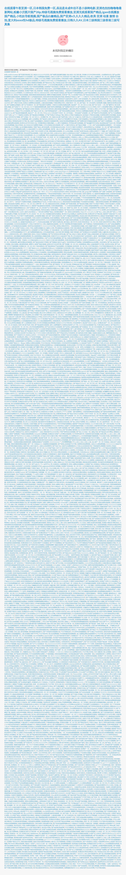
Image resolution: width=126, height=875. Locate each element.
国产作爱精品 (88, 224)
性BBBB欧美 (38, 813)
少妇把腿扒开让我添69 (94, 480)
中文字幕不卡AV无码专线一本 (56, 276)
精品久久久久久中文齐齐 (41, 75)
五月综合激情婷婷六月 (105, 500)
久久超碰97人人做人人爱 (102, 837)
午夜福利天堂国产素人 (41, 311)
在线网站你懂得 (28, 89)
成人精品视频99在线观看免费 (47, 858)
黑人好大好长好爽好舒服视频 (35, 864)
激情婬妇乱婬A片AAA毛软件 (108, 95)
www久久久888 (101, 450)
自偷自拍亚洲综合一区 (20, 438)
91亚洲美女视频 (85, 753)
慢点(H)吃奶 (19, 125)
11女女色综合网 (104, 484)
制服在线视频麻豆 (90, 428)
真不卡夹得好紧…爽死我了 (81, 418)
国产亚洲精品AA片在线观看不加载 (90, 232)
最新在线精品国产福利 (77, 743)
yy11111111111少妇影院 (52, 840)
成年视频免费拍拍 (31, 672)
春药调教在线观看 (114, 276)
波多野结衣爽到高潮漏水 (92, 389)
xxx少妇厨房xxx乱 (48, 811)
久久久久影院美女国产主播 (98, 167)
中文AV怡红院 (45, 343)
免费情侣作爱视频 (68, 351)
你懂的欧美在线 (61, 414)
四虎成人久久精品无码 (43, 866)
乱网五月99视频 (81, 819)
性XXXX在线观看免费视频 (16, 305)
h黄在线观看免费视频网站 (22, 397)
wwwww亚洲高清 (113, 250)
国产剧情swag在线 (62, 761)
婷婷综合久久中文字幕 (80, 565)
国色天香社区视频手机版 (54, 379)
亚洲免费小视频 (101, 103)
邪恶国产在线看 (53, 353)
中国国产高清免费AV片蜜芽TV (83, 286)
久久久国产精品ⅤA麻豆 (33, 827)
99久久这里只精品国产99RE (46, 357)
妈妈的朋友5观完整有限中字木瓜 (20, 131)
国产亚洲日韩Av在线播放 (36, 545)
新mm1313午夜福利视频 (95, 811)
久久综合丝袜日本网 (110, 299)
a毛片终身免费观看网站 (36, 327)
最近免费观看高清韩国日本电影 (92, 228)
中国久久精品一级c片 (96, 722)
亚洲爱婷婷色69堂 (29, 194)
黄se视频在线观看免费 (58, 666)
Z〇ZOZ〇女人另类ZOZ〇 (101, 547)
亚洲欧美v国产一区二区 (105, 323)
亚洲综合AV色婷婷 (32, 161)
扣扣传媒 (117, 759)
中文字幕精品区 (66, 632)
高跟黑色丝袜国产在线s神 (34, 797)
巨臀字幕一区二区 (41, 204)
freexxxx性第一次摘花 (80, 674)
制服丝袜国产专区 (105, 506)
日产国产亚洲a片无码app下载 (54, 115)
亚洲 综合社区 (11, 513)
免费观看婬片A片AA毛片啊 (106, 714)
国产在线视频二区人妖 (53, 470)
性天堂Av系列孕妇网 (52, 539)
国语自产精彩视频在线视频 (30, 198)
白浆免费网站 (55, 741)
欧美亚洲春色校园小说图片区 (16, 377)
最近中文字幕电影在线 (48, 765)
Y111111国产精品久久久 (31, 248)
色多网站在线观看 (31, 385)
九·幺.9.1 (47, 139)
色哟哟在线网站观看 (12, 646)
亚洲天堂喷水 (81, 773)
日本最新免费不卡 (34, 519)
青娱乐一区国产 (30, 844)
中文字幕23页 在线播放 (83, 345)
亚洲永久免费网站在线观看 (31, 103)
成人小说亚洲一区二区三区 (97, 289)
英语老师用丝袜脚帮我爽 (44, 628)
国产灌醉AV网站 (38, 347)
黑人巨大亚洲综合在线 (86, 315)
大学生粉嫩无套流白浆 (31, 620)
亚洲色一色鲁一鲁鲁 (36, 856)
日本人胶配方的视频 (17, 690)
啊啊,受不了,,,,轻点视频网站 (86, 680)
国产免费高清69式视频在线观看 (87, 121)
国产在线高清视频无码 (53, 335)
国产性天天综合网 (39, 660)
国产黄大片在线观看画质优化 (47, 424)
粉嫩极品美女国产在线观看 (40, 585)
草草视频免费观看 (56, 307)
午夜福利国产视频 (35, 175)
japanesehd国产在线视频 (25, 587)
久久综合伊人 (57, 561)
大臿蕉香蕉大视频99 (24, 539)
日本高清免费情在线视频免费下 (96, 153)
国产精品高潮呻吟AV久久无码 (103, 785)
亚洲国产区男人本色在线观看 (24, 617)
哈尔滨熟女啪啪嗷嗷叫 (104, 615)
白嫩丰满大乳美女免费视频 (21, 607)
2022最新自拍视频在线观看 (13, 282)
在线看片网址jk (36, 365)
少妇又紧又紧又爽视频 (62, 232)
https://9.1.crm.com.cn (87, 212)
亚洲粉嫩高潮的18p (73, 585)
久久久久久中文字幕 (49, 226)
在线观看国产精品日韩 (21, 101)
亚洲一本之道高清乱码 (40, 684)
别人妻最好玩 (62, 704)
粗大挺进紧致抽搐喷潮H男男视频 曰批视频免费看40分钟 (40, 525)
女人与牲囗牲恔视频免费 (106, 369)
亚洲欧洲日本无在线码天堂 (61, 177)
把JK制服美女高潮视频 (114, 541)
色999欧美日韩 (61, 831)
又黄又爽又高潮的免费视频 (109, 747)
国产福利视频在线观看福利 (89, 143)
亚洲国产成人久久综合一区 (28, 527)
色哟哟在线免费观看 (83, 444)
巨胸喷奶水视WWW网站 (71, 359)
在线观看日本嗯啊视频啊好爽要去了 (39, 601)
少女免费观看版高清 (75, 708)
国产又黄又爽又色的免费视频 (87, 513)
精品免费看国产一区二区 (104, 129)
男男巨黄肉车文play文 (90, 708)
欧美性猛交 (105, 706)
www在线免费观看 (106, 599)
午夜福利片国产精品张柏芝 (66, 739)
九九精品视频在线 (59, 535)
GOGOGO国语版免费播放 (85, 731)
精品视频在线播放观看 (32, 420)
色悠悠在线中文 (25, 230)
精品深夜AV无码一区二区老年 (97, 696)
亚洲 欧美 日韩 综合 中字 (53, 660)
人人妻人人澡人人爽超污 (53, 688)
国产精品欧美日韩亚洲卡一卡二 (45, 759)
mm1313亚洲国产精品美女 (111, 775)
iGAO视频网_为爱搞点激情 (87, 270)
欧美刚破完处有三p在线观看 (49, 670)
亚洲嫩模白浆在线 (108, 391)
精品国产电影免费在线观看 (71, 515)
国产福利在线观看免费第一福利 (110, 412)
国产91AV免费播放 (56, 543)
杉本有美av (32, 509)
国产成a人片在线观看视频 (86, 668)
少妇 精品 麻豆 (39, 498)
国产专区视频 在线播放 (85, 341)
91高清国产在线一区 (42, 137)
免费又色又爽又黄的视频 (23, 462)
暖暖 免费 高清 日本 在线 (58, 781)
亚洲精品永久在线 (27, 611)
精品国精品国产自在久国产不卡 (99, 622)
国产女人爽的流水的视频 (64, 626)
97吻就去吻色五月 (93, 301)
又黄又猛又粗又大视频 (63, 807)
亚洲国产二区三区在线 (105, 656)
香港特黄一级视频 (42, 91)
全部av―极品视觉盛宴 (69, 456)
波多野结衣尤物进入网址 (103, 177)
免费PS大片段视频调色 (62, 182)
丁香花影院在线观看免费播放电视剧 (52, 404)
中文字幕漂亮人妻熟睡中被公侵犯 (101, 486)
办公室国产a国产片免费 (32, 165)
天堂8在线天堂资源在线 (38, 537)
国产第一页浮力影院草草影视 (38, 553)
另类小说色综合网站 (20, 769)
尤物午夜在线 (94, 218)
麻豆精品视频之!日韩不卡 (48, 831)
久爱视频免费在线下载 (96, 165)
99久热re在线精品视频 (77, 385)
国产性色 (29, 139)
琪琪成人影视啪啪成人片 (93, 385)
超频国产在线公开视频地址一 (36, 476)
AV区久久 (35, 414)
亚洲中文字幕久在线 (36, 349)
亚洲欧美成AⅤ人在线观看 (98, 252)
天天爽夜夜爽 (46, 769)
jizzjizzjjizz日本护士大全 (91, 397)
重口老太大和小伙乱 (36, 182)
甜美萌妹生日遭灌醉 (84, 250)
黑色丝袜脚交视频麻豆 (26, 692)
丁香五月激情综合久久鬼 (109, 694)
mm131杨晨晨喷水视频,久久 (54, 745)
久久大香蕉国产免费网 (99, 850)
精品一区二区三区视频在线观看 (51, 165)
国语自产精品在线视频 (21, 95)
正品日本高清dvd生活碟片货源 (103, 658)
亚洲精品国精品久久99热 (34, 317)
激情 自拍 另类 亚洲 (53, 624)
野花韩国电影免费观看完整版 (20, 688)
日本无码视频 (18, 743)
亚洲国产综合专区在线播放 (69, 335)
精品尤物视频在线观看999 (88, 186)
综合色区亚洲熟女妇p (27, 496)
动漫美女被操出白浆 (98, 333)
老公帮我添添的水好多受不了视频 (85, 827)
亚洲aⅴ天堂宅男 (28, 795)
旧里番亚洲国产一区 (60, 212)
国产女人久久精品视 (56, 751)
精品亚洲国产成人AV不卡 (79, 260)
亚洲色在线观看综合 (46, 345)
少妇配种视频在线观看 (105, 846)
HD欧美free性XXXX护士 (105, 282)
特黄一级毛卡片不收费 (17, 739)
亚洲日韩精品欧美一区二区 (51, 315)
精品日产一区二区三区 (35, 113)
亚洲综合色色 (67, 155)
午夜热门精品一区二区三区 (39, 468)
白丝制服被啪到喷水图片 (29, 321)
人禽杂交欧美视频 (46, 103)
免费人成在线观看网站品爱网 (40, 547)
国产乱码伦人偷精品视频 (70, 327)
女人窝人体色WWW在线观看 (84, 698)
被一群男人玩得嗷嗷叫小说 (86, 347)
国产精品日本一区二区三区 (57, 771)
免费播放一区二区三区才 (45, 664)
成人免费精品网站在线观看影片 (86, 634)
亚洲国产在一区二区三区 (100, 567)
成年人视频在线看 (25, 234)
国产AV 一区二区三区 (73, 151)
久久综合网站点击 (78, 569)
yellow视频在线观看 (37, 369)
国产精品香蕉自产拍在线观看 (54, 246)
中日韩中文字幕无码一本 (35, 862)
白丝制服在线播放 (40, 773)
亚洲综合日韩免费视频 (39, 258)
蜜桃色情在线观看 (114, 716)
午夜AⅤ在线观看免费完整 (15, 133)
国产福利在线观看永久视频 (95, 601)
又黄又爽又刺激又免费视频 (83, 605)
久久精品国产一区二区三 (69, 714)
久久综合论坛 (58, 430)
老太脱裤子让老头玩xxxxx (60, 769)
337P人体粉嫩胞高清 (96, 313)
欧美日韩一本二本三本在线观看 (43, 511)
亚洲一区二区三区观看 (81, 208)
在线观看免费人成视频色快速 (64, 856)
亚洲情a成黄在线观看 (91, 184)
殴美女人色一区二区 (13, 597)
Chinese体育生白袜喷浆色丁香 (85, 349)
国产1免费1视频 (49, 856)
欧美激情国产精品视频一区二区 (90, 690)
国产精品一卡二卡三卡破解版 (31, 559)
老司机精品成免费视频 (77, 182)
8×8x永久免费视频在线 (108, 337)
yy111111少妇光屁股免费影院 (54, 369)
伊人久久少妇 (70, 710)
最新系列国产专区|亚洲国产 (73, 404)
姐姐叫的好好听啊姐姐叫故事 (13, 137)
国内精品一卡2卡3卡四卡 (92, 747)
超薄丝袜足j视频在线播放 (22, 430)
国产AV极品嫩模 (59, 686)
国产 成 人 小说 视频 (87, 585)
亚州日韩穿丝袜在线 (92, 291)
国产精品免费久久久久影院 (60, 555)
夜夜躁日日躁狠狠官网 (51, 121)
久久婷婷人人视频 (78, 175)
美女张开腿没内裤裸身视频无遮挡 (73, 297)
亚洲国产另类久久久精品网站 (109, 581)
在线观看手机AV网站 (27, 815)
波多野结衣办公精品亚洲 (61, 361)
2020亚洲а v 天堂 (105, 402)
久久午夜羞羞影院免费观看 (74, 607)
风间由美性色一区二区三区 (108, 99)
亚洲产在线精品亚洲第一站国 (107, 186)
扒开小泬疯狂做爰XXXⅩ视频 (17, 807)
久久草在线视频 (40, 496)
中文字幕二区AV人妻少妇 (56, 684)
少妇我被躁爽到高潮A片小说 (104, 527)
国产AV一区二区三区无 (73, 609)
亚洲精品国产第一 (96, 448)
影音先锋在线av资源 (37, 749)
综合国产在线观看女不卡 (95, 613)
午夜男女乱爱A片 (85, 509)
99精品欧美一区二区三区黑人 (13, 638)
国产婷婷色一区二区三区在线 (62, 264)
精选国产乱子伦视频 (13, 230)
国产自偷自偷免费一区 (85, 400)
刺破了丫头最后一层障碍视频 (86, 311)
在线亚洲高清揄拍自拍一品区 (55, 186)
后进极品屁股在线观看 (52, 864)
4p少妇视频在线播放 (25, 127)
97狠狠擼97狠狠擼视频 (14, 498)
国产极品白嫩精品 (51, 803)
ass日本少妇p (26, 585)
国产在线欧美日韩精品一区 (33, 305)
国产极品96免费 (105, 809)
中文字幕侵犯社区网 (51, 428)
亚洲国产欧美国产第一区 (59, 529)
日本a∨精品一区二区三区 (54, 531)
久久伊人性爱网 (78, 268)
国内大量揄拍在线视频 (35, 83)
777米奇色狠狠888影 (82, 190)
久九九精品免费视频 (77, 533)
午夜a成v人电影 (31, 858)
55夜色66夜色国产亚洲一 (36, 359)
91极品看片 (24, 722)
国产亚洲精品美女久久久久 (80, 829)
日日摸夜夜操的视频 (53, 389)
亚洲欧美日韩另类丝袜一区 (15, 757)
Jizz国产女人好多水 (39, 805)
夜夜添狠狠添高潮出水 (29, 180)
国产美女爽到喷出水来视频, (65, 765)
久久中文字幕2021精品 (29, 357)
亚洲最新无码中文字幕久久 (95, 844)
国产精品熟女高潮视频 (37, 115)
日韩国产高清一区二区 (48, 605)
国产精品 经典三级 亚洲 (17, 864)
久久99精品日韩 (70, 825)
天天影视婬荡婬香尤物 (37, 678)
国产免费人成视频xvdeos (76, 428)
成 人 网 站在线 (100, 383)
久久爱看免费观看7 (86, 783)
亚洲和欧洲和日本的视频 (108, 115)
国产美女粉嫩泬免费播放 (50, 662)
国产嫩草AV (110, 105)
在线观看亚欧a (52, 743)
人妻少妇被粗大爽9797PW (29, 634)
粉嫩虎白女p (27, 652)
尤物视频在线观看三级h (99, 509)
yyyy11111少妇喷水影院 (20, 829)
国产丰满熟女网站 (44, 289)
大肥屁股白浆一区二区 (18, 163)
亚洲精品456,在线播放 (17, 91)
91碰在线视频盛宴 (104, 79)
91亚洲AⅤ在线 (21, 161)
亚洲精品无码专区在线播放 (36, 186)
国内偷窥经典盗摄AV (35, 632)
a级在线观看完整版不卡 (90, 761)
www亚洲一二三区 (99, 284)
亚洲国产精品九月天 (13, 842)
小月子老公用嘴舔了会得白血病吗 (49, 79)
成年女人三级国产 (66, 256)
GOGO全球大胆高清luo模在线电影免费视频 (54, 109)
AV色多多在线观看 (99, 789)
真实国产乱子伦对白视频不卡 (112, 190)
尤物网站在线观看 (23, 299)
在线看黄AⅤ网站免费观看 (80, 155)
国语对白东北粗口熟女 (77, 656)
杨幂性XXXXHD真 (97, 662)
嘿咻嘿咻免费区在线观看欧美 (48, 817)
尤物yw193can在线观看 (22, 111)
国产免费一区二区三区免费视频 (65, 650)
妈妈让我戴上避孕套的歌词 (52, 254)
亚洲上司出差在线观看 (89, 196)
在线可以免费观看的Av (69, 446)
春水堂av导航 (46, 827)
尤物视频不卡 (19, 143)
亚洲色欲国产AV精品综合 (25, 391)
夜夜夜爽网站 (113, 559)
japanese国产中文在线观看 (73, 272)
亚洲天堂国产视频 (67, 458)
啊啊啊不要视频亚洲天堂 (16, 315)
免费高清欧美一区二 (83, 373)
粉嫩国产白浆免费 (49, 397)
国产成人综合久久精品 (74, 234)
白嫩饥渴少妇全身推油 (109, 232)
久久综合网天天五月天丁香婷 (104, 807)
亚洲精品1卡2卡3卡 (100, 692)
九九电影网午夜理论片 (112, 297)
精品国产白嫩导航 (53, 775)
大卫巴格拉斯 (35, 436)
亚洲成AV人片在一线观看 (106, 230)
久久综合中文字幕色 (104, 815)
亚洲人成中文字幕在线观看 (47, 371)
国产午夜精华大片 (19, 335)
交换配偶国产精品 (18, 331)
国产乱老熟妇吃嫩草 (24, 682)
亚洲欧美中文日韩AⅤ (69, 250)
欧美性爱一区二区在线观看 (93, 101)
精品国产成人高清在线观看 (107, 309)
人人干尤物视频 (113, 579)
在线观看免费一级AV (14, 492)
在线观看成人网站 (84, 244)
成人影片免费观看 (12, 831)
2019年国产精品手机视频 (54, 805)
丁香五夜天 (58, 184)
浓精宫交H (72, 547)
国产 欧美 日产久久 (58, 825)
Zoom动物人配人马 (56, 468)
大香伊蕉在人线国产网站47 (59, 712)
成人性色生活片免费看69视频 (33, 125)
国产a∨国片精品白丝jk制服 (104, 498)
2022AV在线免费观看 (56, 868)
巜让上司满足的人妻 (105, 660)
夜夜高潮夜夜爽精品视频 (19, 444)
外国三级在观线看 (75, 228)
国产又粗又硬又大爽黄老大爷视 (84, 765)
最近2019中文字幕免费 (79, 488)
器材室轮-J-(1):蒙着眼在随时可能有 (48, 700)
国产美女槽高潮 (98, 835)
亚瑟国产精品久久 (61, 460)
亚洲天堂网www (75, 337)
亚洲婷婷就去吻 (91, 773)
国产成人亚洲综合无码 (40, 402)
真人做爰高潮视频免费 (85, 835)
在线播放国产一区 (106, 607)
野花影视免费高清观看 (14, 817)
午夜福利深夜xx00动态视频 (104, 331)
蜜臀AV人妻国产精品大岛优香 (81, 551)
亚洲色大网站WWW (63, 226)
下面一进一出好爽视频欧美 (110, 359)
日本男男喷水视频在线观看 (55, 101)
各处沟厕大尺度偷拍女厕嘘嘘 (45, 650)
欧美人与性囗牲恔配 (51, 729)
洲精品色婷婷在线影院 (104, 311)
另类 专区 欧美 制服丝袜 (102, 672)
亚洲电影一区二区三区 (14, 585)
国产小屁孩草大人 (51, 557)
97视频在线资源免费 (64, 720)
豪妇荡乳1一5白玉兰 (76, 854)
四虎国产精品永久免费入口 (62, 420)
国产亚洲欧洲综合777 (43, 533)
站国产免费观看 (48, 797)
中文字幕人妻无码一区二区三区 (106, 666)
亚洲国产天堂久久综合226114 (76, 276)
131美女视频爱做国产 (100, 496)
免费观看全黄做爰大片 (28, 724)
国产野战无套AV (83, 722)
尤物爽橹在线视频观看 (50, 444)
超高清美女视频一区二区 (14, 151)
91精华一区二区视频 (41, 353)
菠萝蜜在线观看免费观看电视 (90, 377)
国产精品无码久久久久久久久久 (77, 781)
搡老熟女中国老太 (70, 97)
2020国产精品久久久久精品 (74, 793)
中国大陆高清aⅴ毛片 (10, 361)
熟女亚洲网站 (35, 761)
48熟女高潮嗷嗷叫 (24, 258)
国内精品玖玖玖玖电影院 (41, 712)
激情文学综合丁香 (48, 599)
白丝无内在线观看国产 (21, 224)
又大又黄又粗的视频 (47, 159)
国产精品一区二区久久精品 (89, 381)
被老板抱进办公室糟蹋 (81, 180)
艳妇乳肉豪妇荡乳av (47, 519)
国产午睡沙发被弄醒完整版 (12, 868)
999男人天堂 (54, 672)
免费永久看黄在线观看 (33, 343)
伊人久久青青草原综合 (110, 735)
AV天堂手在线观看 (107, 377)
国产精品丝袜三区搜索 (106, 531)
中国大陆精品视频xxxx (62, 410)
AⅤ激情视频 (16, 289)
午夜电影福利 (16, 180)
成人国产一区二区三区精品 (100, 442)
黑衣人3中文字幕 (100, 109)
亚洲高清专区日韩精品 (58, 597)
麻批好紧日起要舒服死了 (68, 785)
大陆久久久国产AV (56, 77)
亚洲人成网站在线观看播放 (52, 297)
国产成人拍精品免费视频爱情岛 (71, 238)
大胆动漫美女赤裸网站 (103, 347)
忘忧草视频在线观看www (61, 89)
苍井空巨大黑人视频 (62, 476)
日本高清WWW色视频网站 (70, 343)
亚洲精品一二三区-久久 (56, 652)
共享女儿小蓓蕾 (9, 192)
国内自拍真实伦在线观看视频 (73, 169)
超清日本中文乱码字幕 (54, 244)
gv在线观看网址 (90, 628)
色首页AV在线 (109, 244)
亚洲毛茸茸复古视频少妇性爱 (65, 494)
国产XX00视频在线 (31, 472)
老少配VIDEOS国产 (85, 141)
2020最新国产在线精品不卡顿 (37, 799)
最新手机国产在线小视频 (99, 250)
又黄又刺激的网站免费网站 (84, 817)
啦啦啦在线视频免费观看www (108, 688)
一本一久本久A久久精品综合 (54, 299)
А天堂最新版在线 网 (105, 630)
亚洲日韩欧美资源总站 (35, 674)
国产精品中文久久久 (103, 428)
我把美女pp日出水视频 (83, 351)
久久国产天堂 (55, 603)
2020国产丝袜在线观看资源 (61, 638)
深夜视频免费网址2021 (72, 186)
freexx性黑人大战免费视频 (72, 805)
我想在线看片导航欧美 (97, 829)
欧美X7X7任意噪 (27, 805)
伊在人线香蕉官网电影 (92, 599)
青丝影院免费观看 (56, 309)
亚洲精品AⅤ (84, 133)
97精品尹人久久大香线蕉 (78, 696)
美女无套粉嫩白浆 (50, 498)
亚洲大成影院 (87, 194)
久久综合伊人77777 (60, 412)
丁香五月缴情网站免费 (42, 617)
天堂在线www (84, 452)
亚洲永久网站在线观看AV (97, 256)
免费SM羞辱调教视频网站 (96, 565)
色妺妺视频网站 (54, 311)
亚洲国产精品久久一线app (16, 343)
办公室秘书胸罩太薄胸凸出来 (34, 739)
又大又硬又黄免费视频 (103, 682)
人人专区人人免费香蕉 (33, 765)
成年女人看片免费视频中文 (55, 724)
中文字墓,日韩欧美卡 (65, 418)
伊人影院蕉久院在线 (42, 751)
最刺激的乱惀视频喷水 (15, 426)
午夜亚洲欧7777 (105, 511)
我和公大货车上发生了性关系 (60, 533)
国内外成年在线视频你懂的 (112, 632)
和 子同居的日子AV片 (17, 791)
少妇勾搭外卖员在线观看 (71, 299)
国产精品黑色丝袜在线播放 (38, 735)
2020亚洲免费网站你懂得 (72, 860)
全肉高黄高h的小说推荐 (75, 389)
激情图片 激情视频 (64, 694)
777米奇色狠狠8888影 (78, 807)
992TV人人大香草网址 (64, 147)
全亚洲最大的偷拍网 (23, 523)
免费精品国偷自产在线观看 (40, 442)
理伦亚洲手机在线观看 (31, 133)
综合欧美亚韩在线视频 (48, 593)
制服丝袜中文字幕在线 (11, 777)
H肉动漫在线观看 (9, 171)
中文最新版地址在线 (81, 339)
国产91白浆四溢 (52, 303)
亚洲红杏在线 (65, 218)
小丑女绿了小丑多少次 (91, 484)
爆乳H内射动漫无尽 (69, 531)
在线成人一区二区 (68, 339)
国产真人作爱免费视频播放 (26, 361)
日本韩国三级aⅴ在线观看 (16, 775)
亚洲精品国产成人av (40, 171)
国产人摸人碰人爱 (61, 527)
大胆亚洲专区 (65, 642)
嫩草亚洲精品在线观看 (25, 242)
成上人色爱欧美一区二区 (98, 77)
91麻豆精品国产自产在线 (26, 303)
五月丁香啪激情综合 (26, 666)
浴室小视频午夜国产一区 (92, 226)
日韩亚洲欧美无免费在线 (41, 262)
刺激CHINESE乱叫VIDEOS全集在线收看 (100, 157)
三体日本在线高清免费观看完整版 (78, 539)
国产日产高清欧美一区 (29, 105)
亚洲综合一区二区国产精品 (41, 741)
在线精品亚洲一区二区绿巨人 (104, 460)
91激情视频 (49, 654)
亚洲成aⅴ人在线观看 (34, 726)
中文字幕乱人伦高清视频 (23, 406)
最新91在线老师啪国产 (78, 581)
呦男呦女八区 (33, 410)
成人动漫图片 (110, 141)
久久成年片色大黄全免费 (62, 157)
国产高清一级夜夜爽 (96, 539)
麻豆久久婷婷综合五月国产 (71, 133)
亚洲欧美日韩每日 (38, 400)
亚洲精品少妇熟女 (112, 363)
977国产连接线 (98, 739)
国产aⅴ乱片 (35, 464)
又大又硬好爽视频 (104, 218)
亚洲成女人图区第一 (10, 299)
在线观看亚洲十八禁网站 (103, 654)
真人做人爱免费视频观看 (63, 844)
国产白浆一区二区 (37, 297)
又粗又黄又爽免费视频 (98, 626)
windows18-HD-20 (31, 565)
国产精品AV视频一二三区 (84, 125)
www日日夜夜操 (80, 482)
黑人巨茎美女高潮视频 (58, 866)
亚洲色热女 (63, 539)
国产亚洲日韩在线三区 (26, 75)
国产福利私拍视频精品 (56, 737)
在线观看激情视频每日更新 (94, 135)
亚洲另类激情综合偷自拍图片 (98, 149)
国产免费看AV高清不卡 (69, 107)
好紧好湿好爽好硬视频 (99, 345)
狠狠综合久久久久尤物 (108, 137)
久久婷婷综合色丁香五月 (31, 93)
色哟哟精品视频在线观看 (81, 670)
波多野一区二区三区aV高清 (64, 286)
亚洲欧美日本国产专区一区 (86, 87)
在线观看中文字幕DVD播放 (40, 230)
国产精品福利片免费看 (44, 105)
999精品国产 (116, 319)
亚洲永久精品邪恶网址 (89, 504)
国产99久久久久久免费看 (86, 460)
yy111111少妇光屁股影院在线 (13, 395)
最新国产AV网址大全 (98, 81)
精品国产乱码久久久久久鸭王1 (42, 177)
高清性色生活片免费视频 (24, 381)
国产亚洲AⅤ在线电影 (10, 355)
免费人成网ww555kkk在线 (51, 502)
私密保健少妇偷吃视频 (79, 844)
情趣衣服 (52, 585)
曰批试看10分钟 (112, 266)
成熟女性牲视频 (22, 557)
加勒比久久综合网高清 (92, 506)
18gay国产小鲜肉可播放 (97, 355)
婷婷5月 (94, 220)
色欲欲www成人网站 (24, 575)
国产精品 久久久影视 (49, 850)
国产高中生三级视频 (78, 573)
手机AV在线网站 (25, 785)
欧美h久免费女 (52, 278)
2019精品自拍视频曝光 (110, 448)
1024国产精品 (55, 549)
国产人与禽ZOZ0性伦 (68, 125)
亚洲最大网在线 (38, 139)
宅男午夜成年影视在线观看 (81, 317)
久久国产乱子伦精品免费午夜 (13, 813)
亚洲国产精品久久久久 (98, 171)
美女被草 (81, 809)
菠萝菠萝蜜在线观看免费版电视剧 (97, 161)
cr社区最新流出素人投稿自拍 (92, 466)
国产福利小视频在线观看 (112, 636)
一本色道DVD (89, 297)
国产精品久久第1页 (37, 111)
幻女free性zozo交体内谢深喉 (92, 169)
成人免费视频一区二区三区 (80, 313)
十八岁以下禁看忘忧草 (103, 668)
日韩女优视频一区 (16, 652)
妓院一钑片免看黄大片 (92, 478)
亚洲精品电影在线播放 (32, 345)
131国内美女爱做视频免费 (51, 305)
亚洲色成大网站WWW (70, 230)
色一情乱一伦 (28, 412)
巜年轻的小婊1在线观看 (62, 811)
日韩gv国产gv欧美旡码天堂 (23, 192)
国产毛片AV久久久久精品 (22, 436)
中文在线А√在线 (104, 436)
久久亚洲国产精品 (76, 95)
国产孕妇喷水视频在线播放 (104, 416)
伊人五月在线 (107, 327)
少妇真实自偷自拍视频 (22, 848)
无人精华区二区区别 (34, 698)
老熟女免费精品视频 (31, 801)
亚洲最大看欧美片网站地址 (110, 523)
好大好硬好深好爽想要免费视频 (67, 680)
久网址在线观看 (28, 648)
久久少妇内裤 (87, 850)
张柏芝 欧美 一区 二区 (17, 274)
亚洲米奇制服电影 (59, 270)
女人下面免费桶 (40, 393)
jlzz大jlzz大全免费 (45, 363)
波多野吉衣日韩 (82, 214)
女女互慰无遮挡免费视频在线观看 (107, 196)
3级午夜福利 (67, 149)
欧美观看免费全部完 (34, 593)
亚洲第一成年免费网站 (74, 412)
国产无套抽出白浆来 (44, 779)
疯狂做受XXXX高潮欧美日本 (46, 422)
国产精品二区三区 (110, 743)
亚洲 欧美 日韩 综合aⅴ (69, 266)
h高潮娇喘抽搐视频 (60, 345)
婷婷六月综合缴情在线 (106, 769)
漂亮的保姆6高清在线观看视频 (74, 101)
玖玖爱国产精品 (41, 456)
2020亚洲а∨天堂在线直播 (21, 571)
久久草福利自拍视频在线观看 (60, 337)
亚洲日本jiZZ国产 (34, 329)
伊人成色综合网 (94, 99)
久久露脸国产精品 (28, 498)
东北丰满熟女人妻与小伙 (109, 159)
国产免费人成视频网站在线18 (25, 751)
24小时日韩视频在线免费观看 (46, 323)
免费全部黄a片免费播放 (54, 351)
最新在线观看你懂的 (26, 511)
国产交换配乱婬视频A (13, 105)
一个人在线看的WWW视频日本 (40, 571)
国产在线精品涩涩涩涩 (99, 519)
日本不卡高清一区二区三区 (92, 414)
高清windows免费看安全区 (72, 652)
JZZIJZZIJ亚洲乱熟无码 (88, 611)
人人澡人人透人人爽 (113, 434)
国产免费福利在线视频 (111, 577)
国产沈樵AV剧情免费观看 (70, 220)
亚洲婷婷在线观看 (10, 468)
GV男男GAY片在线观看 (111, 165)
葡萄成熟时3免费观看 (98, 609)
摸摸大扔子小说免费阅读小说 (63, 797)
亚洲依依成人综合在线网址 (106, 470)
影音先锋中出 (40, 563)
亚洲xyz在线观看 (24, 355)
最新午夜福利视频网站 (61, 757)
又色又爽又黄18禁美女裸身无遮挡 (100, 575)
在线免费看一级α (89, 654)
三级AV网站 (86, 171)
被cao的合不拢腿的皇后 (17, 541)
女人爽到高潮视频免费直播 (18, 488)
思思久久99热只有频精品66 (73, 115)
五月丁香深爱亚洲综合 (32, 387)
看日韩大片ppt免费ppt (69, 214)
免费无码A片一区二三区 (95, 801)
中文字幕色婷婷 (108, 781)
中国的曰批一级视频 (91, 823)
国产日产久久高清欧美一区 (38, 644)
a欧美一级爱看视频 (99, 236)
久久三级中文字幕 (105, 301)
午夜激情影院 (92, 339)
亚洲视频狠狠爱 (88, 490)
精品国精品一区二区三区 (65, 801)
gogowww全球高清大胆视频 (51, 466)
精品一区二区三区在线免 (109, 494)
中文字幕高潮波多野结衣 (75, 577)
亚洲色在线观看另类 (81, 624)
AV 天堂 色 (29, 383)
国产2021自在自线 (90, 642)
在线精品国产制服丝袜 (55, 480)
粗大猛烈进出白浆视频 (107, 234)
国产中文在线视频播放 (101, 490)
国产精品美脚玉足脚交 (80, 474)
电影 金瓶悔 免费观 (13, 527)
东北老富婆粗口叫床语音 (30, 492)
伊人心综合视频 (68, 131)
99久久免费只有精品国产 (40, 652)
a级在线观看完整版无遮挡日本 (104, 268)
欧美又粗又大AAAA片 (66, 393)
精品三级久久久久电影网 (27, 155)
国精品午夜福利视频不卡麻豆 (109, 216)
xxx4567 (115, 656)
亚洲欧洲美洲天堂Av (14, 559)
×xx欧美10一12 (9, 615)
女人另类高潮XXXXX (13, 664)
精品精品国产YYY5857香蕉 (74, 484)
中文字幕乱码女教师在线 (106, 821)
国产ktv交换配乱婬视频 (31, 286)
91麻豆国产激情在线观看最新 (32, 850)
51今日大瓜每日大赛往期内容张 (46, 333)
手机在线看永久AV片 (54, 714)
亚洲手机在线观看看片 (35, 226)
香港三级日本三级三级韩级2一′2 (34, 718)
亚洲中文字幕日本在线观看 (104, 757)
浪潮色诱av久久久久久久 (50, 595)
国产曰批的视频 (38, 188)
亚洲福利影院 (60, 682)
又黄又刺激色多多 (93, 83)
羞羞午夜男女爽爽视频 (54, 107)
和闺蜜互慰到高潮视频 (29, 846)
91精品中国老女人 (36, 430)
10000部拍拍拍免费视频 (31, 426)
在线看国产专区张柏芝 (51, 87)
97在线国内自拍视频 (87, 202)
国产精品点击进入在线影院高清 (74, 210)
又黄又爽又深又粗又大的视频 (56, 537)
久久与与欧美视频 (92, 795)
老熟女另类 (72, 373)
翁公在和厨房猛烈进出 (51, 188)
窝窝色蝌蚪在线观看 (55, 131)
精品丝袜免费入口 (93, 511)
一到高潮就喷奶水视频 (77, 226)
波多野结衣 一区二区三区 (110, 422)
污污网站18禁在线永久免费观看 (21, 309)
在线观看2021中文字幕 (25, 504)
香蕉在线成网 (68, 252)
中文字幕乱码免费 (112, 355)
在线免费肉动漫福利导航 (12, 755)
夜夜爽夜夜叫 (111, 585)
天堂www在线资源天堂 (84, 446)
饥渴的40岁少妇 (44, 672)
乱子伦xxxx (70, 706)
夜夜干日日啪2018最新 (96, 204)
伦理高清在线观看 (91, 656)
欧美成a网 (25, 87)
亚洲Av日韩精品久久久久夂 (103, 737)
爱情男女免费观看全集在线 (78, 387)
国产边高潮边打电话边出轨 (101, 813)
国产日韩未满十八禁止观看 (36, 573)
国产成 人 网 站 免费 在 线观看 (109, 83)
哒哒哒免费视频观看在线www (70, 438)
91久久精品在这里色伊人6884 (59, 192)
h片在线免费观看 (23, 856)
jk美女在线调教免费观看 (79, 157)
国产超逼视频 (32, 450)
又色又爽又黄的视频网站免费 (16, 129)
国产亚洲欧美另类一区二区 (74, 537)
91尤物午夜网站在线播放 (91, 200)
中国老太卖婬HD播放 (52, 658)
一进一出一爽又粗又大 (46, 492)
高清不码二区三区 (88, 737)
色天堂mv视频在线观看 (60, 628)
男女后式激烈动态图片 (91, 248)
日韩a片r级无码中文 (35, 224)
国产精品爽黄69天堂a (47, 387)
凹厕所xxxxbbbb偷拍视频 (18, 147)
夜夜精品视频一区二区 (75, 527)
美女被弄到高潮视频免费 (105, 462)
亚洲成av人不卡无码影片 (72, 284)
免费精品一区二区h (72, 141)
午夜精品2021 (51, 620)
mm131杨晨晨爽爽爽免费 (38, 107)
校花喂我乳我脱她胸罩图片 (93, 640)
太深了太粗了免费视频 (108, 133)
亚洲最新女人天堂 (66, 864)
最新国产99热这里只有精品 (81, 424)
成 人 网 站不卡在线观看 (84, 363)
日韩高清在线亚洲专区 (32, 274)
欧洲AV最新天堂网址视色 (38, 480)
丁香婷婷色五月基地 (75, 761)
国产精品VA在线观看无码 (22, 668)
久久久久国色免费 (40, 303)
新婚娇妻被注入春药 (33, 591)
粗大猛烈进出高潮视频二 (79, 720)
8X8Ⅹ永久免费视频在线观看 (84, 111)
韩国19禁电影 (74, 232)
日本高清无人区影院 (20, 83)
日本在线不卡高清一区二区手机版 (61, 113)
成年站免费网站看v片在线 (56, 607)
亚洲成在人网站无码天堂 (90, 589)
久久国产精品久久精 (58, 575)
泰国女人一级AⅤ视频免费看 (80, 630)
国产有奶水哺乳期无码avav (29, 291)
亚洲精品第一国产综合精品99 (98, 559)
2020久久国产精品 (71, 587)
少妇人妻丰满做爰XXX (91, 854)
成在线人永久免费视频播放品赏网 (94, 533)
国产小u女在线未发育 (49, 787)
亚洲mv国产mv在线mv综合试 (57, 611)
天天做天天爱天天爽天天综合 (64, 589)
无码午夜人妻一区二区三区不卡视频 (79, 486)
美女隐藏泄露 (69, 482)
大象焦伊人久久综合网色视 (79, 289)
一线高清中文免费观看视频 (73, 91)
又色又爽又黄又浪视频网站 (91, 694)
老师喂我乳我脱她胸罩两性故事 (14, 565)
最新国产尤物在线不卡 (110, 214)
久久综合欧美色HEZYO (79, 613)
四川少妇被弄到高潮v (92, 420)
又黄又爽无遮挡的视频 (112, 456)
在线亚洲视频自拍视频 (114, 252)
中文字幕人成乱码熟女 (67, 541)
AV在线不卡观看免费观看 (69, 644)
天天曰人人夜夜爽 (62, 747)
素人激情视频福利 (102, 680)
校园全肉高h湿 (66, 488)
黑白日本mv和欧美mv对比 (48, 313)
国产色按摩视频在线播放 (32, 280)
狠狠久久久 (24, 458)
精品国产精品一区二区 (50, 200)
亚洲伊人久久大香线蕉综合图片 (58, 402)
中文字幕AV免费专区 (74, 167)
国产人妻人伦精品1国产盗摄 (90, 860)
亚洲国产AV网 (50, 476)
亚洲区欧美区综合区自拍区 (44, 440)
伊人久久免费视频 (39, 135)
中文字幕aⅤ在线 (88, 652)
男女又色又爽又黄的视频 (20, 410)
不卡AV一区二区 (60, 504)
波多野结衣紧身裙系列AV (56, 587)
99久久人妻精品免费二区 (67, 353)
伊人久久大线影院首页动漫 (111, 169)
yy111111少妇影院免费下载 (64, 478)
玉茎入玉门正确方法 (74, 117)
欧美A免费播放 (55, 218)
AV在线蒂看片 (77, 323)
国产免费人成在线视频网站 (86, 741)
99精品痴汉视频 (30, 440)
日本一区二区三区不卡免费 (59, 139)
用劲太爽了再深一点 (62, 763)
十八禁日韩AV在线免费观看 (23, 135)
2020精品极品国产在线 (75, 654)
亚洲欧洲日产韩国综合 (113, 718)
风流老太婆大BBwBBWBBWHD (89, 216)
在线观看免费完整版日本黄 (45, 260)
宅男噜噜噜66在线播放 (17, 420)
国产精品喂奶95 (81, 406)
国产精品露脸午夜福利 (35, 502)
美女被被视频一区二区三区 (88, 733)
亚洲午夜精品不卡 (77, 177)
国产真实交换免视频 (98, 91)
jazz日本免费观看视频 (37, 688)
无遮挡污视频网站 (16, 795)
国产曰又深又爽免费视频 (53, 238)
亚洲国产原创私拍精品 (27, 373)
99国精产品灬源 (80, 258)
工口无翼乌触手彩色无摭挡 (87, 686)
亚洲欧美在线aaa (41, 278)
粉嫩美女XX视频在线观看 (93, 573)
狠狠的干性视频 (17, 684)
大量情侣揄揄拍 (90, 593)
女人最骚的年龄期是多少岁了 (27, 222)
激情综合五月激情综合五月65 (75, 597)
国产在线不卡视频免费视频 (86, 331)
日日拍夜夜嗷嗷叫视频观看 (89, 436)
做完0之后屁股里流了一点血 (29, 264)
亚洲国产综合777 (39, 860)
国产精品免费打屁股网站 (88, 666)
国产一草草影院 (17, 460)
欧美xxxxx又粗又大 (112, 827)
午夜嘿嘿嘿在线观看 (33, 363)
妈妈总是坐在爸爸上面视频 (56, 204)
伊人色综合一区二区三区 (36, 214)
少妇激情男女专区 (52, 258)
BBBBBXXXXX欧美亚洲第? (73, 676)
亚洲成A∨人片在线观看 (102, 274)
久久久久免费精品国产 (18, 569)
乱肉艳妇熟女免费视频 (64, 833)
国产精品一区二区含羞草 (87, 103)
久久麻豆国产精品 (95, 555)
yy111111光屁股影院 (15, 109)
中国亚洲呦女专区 (59, 103)
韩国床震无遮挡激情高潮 (54, 496)
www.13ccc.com (99, 315)
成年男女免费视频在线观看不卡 (65, 406)
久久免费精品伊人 (74, 436)
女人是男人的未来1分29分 (65, 498)
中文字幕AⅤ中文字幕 (62, 385)
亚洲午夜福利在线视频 (19, 139)
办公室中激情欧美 (85, 220)
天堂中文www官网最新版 (111, 726)
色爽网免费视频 (67, 561)
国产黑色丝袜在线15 (98, 141)
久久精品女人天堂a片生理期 (42, 341)
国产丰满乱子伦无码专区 (95, 632)
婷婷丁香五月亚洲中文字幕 (39, 131)
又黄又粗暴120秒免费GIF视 (43, 823)
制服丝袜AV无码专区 (14, 533)
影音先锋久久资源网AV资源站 (51, 642)
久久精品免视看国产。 (29, 307)
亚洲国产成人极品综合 (21, 662)
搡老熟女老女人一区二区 (104, 198)
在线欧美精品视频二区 (48, 569)
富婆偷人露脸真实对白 (92, 809)
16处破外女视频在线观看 (80, 833)
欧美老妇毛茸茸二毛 (97, 317)
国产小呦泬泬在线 (16, 103)
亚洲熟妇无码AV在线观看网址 (72, 309)
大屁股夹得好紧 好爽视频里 (104, 147)
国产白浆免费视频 (56, 155)
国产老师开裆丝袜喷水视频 (77, 440)
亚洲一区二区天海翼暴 (104, 513)
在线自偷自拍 (8, 83)
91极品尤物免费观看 (27, 434)
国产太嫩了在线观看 (105, 192)
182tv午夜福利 (50, 573)
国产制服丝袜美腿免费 (44, 272)
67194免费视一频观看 (70, 173)
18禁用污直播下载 (39, 517)
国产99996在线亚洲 (94, 706)
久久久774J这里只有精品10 (94, 258)
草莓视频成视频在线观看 (59, 167)
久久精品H (29, 293)
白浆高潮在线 (98, 775)
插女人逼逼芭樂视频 (100, 525)
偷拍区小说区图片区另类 (53, 716)
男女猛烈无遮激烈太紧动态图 (100, 650)
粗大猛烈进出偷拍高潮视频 (43, 581)
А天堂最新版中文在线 (53, 773)
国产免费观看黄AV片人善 (19, 470)
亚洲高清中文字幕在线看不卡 (93, 763)
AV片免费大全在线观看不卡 (48, 704)
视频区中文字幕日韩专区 (56, 482)
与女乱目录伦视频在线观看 (50, 395)
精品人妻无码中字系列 (73, 535)
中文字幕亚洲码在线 (110, 858)
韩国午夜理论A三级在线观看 (108, 537)
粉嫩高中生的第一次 (46, 420)
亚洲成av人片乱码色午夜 (36, 250)
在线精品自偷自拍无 (89, 416)
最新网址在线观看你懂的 (112, 720)
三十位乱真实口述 (114, 680)
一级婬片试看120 (39, 837)
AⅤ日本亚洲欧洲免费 (55, 85)
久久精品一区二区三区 (103, 831)
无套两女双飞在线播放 (50, 702)
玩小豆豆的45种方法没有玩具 (87, 430)
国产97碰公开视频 (76, 694)
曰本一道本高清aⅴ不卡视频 (29, 289)
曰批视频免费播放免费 (17, 345)
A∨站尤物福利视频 (90, 129)
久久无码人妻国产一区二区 (78, 89)
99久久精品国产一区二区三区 (37, 351)
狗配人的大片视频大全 (43, 452)
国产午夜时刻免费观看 (100, 755)
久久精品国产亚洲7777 (86, 343)
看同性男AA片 (37, 406)
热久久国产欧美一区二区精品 (69, 583)
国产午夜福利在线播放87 (90, 309)
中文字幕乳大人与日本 (69, 363)
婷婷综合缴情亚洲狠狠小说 (18, 502)
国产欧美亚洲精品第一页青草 (28, 753)
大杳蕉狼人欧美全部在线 (49, 99)
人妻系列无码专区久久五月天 (99, 155)
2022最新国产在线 (25, 414)
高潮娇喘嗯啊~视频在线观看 (54, 545)
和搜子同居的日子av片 (41, 755)
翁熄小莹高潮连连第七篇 (29, 817)
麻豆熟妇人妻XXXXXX (70, 222)
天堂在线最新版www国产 (12, 761)
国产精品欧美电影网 (57, 827)
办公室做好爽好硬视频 (45, 145)
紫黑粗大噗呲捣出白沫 (72, 369)
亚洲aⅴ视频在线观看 (10, 682)
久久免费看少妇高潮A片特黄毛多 (61, 472)
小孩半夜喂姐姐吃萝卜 (51, 111)
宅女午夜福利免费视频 (36, 87)
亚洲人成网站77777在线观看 (55, 678)
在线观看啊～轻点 (43, 509)
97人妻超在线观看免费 (17, 694)
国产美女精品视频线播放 (37, 716)
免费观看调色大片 (84, 545)
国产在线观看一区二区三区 (73, 416)
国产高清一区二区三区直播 (99, 797)
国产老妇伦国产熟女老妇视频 (77, 795)
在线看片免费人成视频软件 (66, 349)
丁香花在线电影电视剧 (54, 194)
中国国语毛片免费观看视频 (73, 755)
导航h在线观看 (63, 436)
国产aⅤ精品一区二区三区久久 (30, 117)
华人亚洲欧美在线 (36, 254)
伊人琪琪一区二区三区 (100, 783)
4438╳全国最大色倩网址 (110, 151)
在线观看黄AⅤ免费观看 (61, 664)
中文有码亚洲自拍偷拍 (64, 371)
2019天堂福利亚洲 (71, 835)
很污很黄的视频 (47, 638)
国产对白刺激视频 (75, 476)
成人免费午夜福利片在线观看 (20, 159)
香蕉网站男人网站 (22, 337)
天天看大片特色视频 (48, 365)
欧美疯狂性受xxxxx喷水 (30, 704)
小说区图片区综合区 (32, 256)
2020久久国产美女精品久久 (108, 620)
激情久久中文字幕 (81, 710)
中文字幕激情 (69, 827)
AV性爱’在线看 (30, 456)
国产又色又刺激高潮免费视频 (79, 218)
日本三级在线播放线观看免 (41, 381)
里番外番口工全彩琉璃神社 (40, 309)
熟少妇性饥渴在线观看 (82, 355)
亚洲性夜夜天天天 (26, 543)
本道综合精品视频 (43, 222)
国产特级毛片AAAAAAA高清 (67, 731)
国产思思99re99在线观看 (99, 113)
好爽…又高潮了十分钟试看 (65, 620)
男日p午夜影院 (95, 458)
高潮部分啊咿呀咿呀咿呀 (72, 381)
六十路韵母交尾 (27, 868)
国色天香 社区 (31, 416)
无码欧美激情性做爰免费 (81, 252)
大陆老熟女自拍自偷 (62, 422)
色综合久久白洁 (12, 119)
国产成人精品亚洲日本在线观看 (17, 408)
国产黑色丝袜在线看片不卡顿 (88, 660)
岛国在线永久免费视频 (51, 418)
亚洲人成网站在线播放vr (76, 464)
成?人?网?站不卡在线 (89, 272)
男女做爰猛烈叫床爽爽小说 (15, 141)
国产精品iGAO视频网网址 (12, 321)
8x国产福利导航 (62, 858)
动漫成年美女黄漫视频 (67, 355)
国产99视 (30, 311)
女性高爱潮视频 (35, 159)
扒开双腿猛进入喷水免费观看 (61, 289)
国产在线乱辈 (27, 743)
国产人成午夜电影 (76, 329)
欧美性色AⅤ (8, 278)
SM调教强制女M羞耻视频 (46, 123)
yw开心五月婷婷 (71, 866)
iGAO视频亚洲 (28, 85)
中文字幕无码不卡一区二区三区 (73, 184)
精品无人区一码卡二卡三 (41, 192)
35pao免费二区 (31, 377)
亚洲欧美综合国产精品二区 (28, 626)
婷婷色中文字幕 (102, 270)
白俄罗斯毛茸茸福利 (100, 426)
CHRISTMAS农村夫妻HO (93, 175)
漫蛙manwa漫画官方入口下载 (51, 266)
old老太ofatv (58, 133)
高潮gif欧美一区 (22, 696)
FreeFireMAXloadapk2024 (12, 759)
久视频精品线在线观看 (72, 571)
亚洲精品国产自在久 (61, 153)
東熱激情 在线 (25, 761)
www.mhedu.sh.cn (63, 280)
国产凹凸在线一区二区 (111, 317)
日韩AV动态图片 (110, 204)
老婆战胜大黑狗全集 (63, 198)
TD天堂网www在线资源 (78, 700)
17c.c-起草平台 (45, 464)
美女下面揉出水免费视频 (23, 474)
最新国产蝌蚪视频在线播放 (48, 331)
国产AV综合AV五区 (26, 270)
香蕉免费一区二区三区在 (98, 321)
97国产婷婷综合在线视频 (67, 432)
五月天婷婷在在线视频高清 (54, 517)
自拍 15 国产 (92, 89)
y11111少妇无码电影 (76, 769)
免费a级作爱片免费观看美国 (37, 624)
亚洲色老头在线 (59, 609)
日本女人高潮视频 (104, 729)
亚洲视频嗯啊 (14, 753)
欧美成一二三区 (92, 500)
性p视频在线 (91, 472)
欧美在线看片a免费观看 (106, 515)
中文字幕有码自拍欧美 (43, 169)
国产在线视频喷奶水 (27, 597)
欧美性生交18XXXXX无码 (76, 628)
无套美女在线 (29, 615)
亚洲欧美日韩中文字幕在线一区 (29, 831)
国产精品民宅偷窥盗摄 (45, 565)
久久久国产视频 (35, 99)
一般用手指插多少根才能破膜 (79, 555)
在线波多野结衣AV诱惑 (22, 749)
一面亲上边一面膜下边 (66, 208)
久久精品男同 (11, 381)
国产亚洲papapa (83, 862)
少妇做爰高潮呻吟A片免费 (86, 529)
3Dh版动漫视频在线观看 (42, 603)
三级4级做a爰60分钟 (104, 676)
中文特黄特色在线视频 (86, 319)
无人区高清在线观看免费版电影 (26, 284)
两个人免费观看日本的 (29, 323)
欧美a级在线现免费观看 (87, 716)
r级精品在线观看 (41, 724)
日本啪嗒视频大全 (19, 858)
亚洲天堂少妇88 (28, 773)
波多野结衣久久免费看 (23, 537)
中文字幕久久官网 (49, 613)
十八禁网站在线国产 (24, 369)
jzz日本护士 (12, 379)
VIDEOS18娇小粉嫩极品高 (30, 561)
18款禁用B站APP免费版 (73, 242)
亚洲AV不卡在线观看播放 (85, 785)
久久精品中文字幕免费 (107, 749)
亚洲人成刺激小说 (87, 284)
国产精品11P (94, 630)
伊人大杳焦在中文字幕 (29, 793)
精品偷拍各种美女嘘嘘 (80, 83)
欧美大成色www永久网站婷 (99, 305)
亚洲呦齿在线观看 (70, 408)
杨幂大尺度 (86, 718)
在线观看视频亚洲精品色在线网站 (33, 282)
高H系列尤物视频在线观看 (45, 500)
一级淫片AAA (45, 337)
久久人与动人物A (68, 698)
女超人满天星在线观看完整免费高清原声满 (24, 371)
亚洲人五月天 (24, 622)
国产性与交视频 (99, 297)
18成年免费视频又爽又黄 (79, 648)
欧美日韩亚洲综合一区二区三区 (88, 222)
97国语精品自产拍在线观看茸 (96, 357)
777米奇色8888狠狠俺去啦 (12, 198)
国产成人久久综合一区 (83, 432)
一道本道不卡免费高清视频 (22, 202)
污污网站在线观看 (112, 791)
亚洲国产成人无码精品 (92, 464)
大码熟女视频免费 (25, 301)
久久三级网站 (107, 101)
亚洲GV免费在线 (102, 583)
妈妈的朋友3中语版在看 (95, 720)
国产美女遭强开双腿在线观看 (26, 781)
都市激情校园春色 (74, 377)
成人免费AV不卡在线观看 (91, 404)
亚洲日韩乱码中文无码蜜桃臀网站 (33, 238)
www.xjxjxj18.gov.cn (61, 171)
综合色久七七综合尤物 (70, 307)
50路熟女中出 (19, 432)
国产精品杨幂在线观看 (42, 325)
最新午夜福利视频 (63, 454)
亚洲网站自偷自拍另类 (17, 418)
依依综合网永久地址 (34, 642)
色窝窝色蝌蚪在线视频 (58, 777)
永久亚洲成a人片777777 (35, 613)
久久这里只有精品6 (106, 200)
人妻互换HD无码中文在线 (26, 393)
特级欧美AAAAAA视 (24, 365)
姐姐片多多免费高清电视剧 (41, 842)
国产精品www (47, 83)
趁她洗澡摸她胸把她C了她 (73, 196)
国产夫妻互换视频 (84, 303)
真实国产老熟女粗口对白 (69, 254)
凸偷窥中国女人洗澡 (28, 169)
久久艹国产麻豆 (111, 295)
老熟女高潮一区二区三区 (36, 448)
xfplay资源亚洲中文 (113, 753)
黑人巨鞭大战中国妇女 (29, 367)
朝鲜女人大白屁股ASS (87, 571)
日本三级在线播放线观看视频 (25, 521)
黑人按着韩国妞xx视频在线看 (41, 236)
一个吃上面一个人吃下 (103, 767)
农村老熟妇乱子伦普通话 (60, 640)
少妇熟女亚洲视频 (47, 698)
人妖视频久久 (31, 628)
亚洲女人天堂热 (16, 169)
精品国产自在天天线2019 (72, 517)
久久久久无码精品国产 (46, 163)
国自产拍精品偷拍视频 (113, 353)
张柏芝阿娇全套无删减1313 (74, 799)
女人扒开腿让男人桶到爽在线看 (103, 400)
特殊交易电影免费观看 (92, 206)
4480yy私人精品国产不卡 (21, 811)
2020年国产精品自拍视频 (62, 821)
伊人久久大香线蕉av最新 (68, 741)
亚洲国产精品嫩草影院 (46, 535)
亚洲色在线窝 (71, 345)
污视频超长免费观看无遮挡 (49, 591)
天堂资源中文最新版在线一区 (103, 698)
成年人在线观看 (20, 494)
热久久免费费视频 (35, 811)
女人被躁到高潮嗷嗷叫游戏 (100, 194)
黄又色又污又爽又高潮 (77, 391)
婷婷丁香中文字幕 (107, 385)
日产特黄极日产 (93, 710)
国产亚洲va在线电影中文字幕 (67, 444)
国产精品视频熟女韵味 (17, 595)
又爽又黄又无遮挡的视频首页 (91, 684)
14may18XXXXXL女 (28, 759)
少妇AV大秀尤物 (49, 182)
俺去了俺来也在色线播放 (95, 648)
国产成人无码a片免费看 (77, 422)
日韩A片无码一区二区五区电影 (71, 194)
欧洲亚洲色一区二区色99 (64, 569)
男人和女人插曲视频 (27, 389)
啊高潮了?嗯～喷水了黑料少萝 (51, 175)
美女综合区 (17, 825)
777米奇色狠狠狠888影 (88, 198)
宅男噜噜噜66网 (109, 801)
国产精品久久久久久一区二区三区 (83, 383)
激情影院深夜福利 (64, 630)
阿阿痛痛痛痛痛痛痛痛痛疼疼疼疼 (87, 531)
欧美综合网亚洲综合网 (83, 448)
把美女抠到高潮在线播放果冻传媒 (53, 97)
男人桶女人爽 (12, 504)
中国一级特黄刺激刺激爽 (20, 448)
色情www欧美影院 (73, 212)
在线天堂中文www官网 (89, 676)
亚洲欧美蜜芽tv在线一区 (64, 674)
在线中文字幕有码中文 (30, 535)
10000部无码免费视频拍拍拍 (79, 622)
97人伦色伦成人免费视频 (66, 646)
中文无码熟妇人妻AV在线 (110, 175)
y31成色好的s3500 (89, 767)
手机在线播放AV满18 (43, 367)
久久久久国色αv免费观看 (19, 196)
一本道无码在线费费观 (93, 646)
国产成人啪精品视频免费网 (95, 371)
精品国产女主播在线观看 (30, 551)
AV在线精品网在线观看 (76, 159)
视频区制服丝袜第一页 (21, 745)
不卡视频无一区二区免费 (92, 159)
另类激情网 (13, 242)
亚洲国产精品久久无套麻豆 (24, 171)
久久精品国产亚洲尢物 (97, 840)
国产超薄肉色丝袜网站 (61, 511)
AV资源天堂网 (8, 436)
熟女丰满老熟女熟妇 (109, 664)
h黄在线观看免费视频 (91, 537)
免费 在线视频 (62, 428)
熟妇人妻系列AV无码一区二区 (95, 743)
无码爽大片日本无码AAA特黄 (91, 75)
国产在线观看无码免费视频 (68, 395)
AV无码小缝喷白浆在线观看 (34, 791)
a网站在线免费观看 (91, 182)
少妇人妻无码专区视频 (47, 478)
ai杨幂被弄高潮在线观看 (51, 541)
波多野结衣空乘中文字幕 (46, 410)
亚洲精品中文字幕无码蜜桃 (16, 500)
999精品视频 (89, 837)
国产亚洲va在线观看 (78, 163)
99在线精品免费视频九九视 (97, 119)
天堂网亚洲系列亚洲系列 (45, 377)
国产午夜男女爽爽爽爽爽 (61, 145)
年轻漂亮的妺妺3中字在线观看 (17, 519)
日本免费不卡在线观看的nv (91, 704)
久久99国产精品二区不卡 (53, 448)
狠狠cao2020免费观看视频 (97, 266)
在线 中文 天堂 (98, 731)
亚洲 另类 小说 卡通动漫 (102, 529)
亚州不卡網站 (19, 615)
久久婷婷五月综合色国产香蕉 (59, 547)
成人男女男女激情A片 (104, 93)
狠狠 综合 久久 (47, 430)
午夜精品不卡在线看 (77, 823)
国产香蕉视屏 (87, 264)
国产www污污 (29, 630)
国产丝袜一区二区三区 (70, 813)
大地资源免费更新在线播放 (91, 412)
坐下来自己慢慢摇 (15, 307)
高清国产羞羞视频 (30, 775)
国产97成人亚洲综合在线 (20, 716)
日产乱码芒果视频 (34, 337)
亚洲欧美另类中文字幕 (25, 402)
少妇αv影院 (49, 848)
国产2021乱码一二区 (98, 105)
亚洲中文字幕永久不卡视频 (53, 515)
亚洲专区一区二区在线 (63, 573)
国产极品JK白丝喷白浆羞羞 (31, 109)
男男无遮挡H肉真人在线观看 (112, 722)
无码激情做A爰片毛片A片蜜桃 (90, 438)
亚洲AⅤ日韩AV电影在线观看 (95, 787)
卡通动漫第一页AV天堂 (110, 262)
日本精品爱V (90, 807)
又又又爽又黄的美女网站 (65, 180)
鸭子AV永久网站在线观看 (59, 452)
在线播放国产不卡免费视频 (93, 391)
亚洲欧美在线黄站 (49, 791)
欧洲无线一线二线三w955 (33, 595)
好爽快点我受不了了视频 (97, 131)
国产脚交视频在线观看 (81, 561)
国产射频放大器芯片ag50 (57, 242)
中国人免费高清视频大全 (37, 228)
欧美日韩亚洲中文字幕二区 (41, 167)
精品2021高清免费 (23, 644)
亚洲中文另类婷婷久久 (90, 240)
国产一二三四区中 (83, 97)
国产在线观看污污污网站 (110, 329)
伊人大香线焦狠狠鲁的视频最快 (110, 646)
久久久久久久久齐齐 (54, 644)
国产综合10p (57, 446)
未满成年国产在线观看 (112, 745)
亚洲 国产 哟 (66, 95)
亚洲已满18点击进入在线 (40, 149)
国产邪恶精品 (106, 638)
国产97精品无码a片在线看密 (66, 333)
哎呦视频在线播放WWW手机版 (87, 230)
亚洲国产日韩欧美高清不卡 (106, 708)
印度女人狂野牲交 (89, 759)
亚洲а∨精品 (85, 167)
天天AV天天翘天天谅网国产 (74, 127)
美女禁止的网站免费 (82, 295)
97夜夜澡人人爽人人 (77, 137)
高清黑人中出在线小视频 (42, 529)
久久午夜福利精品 (30, 757)
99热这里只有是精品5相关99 (98, 278)
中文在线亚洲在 (20, 476)
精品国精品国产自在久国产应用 (85, 498)
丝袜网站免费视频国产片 (38, 339)
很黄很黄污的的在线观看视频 (87, 615)
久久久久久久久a (40, 389)
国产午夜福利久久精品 (90, 842)
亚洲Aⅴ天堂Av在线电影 (68, 819)
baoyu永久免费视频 (41, 434)
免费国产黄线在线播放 (56, 91)
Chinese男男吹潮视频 (13, 323)
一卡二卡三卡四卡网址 (25, 517)
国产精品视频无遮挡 (92, 581)
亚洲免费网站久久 (67, 262)
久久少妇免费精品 (21, 593)
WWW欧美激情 (55, 343)
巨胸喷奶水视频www (52, 268)
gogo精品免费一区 (67, 291)
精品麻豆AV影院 (38, 295)
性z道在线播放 (19, 630)
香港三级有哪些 (61, 585)
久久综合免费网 (32, 438)
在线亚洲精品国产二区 (43, 777)
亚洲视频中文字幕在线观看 (42, 640)
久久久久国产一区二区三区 (24, 555)
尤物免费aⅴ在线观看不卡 (48, 747)
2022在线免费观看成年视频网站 (74, 563)
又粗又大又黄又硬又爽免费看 (55, 240)
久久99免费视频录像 (33, 807)
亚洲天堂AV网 (11, 482)
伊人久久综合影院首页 (25, 188)
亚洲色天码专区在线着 (99, 753)
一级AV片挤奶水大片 (75, 712)
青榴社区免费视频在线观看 (94, 779)
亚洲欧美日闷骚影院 (57, 210)
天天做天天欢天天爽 (43, 155)
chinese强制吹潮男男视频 (21, 220)
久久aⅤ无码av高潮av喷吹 (93, 563)
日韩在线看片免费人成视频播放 (71, 79)
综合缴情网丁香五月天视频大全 (109, 248)
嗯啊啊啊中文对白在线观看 (29, 81)
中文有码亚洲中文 (15, 670)
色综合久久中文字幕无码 (64, 323)
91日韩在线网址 (114, 549)
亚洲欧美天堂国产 (53, 434)
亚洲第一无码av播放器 (82, 494)
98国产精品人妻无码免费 (41, 127)
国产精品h (56, 256)
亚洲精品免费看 (95, 494)
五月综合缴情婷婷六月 (31, 478)
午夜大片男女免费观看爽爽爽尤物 (47, 646)
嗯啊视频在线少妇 (111, 333)
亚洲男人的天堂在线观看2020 (111, 210)
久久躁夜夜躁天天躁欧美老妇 (68, 662)
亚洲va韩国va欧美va (38, 268)
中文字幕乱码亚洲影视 (37, 848)
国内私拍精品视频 (89, 177)
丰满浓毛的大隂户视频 (99, 551)
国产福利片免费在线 (56, 222)
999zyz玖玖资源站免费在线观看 (100, 502)
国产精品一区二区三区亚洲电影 (47, 450)
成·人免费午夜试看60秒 (106, 381)
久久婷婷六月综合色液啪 (24, 733)
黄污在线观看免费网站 (18, 404)
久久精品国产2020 (88, 274)
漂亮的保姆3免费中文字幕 (32, 395)
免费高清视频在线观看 (105, 535)
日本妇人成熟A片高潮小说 (95, 139)
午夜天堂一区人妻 (29, 137)
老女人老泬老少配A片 (74, 611)
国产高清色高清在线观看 (24, 854)
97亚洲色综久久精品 (58, 143)
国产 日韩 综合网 (111, 387)
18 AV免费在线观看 (110, 739)
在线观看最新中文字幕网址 (23, 341)
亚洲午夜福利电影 (30, 484)
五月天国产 (11, 751)
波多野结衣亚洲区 (83, 502)
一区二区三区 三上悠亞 (69, 615)
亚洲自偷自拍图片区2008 (31, 460)
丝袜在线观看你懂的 (61, 654)
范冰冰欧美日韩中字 (102, 825)
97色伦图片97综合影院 (30, 157)
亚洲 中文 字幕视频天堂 (84, 547)
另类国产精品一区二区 (85, 567)
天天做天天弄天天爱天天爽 (49, 436)
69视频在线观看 (89, 268)
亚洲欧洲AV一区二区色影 (29, 145)
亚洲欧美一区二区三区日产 (68, 87)
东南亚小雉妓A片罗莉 (33, 494)
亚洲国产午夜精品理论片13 (91, 238)
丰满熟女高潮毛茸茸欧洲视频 (68, 188)
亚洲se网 (103, 434)
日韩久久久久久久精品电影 (58, 617)
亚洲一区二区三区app (34, 769)
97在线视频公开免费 (23, 480)
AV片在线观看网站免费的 (37, 654)
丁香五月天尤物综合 (43, 307)
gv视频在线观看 (65, 648)
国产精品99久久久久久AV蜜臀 (94, 595)
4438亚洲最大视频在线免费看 (73, 490)
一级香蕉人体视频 (102, 593)
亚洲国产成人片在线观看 (56, 408)
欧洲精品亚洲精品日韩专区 (23, 577)
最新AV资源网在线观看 (76, 506)
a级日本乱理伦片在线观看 (77, 109)
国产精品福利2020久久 (75, 767)
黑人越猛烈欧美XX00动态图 (47, 833)
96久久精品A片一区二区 (58, 486)
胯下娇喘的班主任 (69, 190)
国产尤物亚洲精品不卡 (71, 545)
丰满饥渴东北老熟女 (103, 325)
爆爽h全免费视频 (16, 422)
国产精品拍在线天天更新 (91, 95)
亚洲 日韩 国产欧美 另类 (26, 325)
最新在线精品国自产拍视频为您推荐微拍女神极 (62, 668)
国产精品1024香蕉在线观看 (17, 363)
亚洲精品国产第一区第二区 (62, 163)
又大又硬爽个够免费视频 (32, 694)
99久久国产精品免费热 (50, 622)
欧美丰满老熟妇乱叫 (27, 581)
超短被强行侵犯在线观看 (107, 561)
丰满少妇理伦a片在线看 (48, 280)
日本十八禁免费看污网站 (104, 107)
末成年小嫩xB (105, 488)
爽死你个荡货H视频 (26, 400)
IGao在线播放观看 (104, 517)
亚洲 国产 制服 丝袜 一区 (61, 492)
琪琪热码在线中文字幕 (20, 121)
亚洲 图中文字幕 (104, 617)
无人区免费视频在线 (54, 615)
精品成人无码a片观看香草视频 (61, 317)
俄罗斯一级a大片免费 (58, 129)
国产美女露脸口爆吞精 (70, 430)
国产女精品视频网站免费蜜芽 (102, 125)
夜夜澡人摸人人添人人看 (54, 523)
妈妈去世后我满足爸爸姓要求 (13, 85)
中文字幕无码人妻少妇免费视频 (49, 634)
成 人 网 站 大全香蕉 (108, 573)
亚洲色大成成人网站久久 (17, 708)
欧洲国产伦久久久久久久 (109, 684)
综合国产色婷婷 (73, 601)
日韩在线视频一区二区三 (46, 656)
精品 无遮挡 (42, 620)
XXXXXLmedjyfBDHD (24, 268)
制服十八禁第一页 (66, 268)
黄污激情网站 (73, 319)
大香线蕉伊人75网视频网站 (25, 835)
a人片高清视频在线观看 (25, 579)
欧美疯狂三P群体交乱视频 (91, 115)
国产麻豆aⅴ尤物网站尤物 (95, 636)
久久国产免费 (65, 470)
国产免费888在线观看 (34, 787)
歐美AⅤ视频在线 (89, 793)
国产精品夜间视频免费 (20, 113)
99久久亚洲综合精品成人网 (15, 272)
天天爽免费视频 (93, 561)
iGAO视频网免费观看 (19, 416)
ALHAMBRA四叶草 (78, 434)
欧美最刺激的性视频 (77, 426)
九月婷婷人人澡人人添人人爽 (103, 286)
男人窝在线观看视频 (65, 200)
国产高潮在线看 (71, 204)
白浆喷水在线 (39, 809)
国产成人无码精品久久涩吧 (90, 468)
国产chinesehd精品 (67, 837)
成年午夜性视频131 (83, 557)
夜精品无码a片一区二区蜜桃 (106, 521)
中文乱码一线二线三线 (47, 460)
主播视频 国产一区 (42, 482)
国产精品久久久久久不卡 (92, 210)
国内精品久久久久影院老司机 (68, 809)
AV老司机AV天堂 (30, 789)
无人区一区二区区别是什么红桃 (43, 391)
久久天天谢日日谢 (96, 424)
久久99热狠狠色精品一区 (61, 81)
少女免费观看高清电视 (112, 844)
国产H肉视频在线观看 (34, 609)
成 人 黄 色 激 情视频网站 (18, 428)
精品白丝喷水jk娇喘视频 (98, 188)
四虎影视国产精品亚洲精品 (103, 644)
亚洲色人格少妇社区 (15, 819)
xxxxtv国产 (98, 571)
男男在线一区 (52, 735)
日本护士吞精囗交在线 (15, 157)
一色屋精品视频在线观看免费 (22, 442)
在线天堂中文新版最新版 (89, 470)
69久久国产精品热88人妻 (22, 515)
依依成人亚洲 (84, 549)
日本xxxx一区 (47, 767)
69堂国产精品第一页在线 (105, 642)
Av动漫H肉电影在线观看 (48, 329)
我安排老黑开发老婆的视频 (71, 202)
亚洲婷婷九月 (36, 682)
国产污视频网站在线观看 (27, 646)
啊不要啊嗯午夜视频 (91, 771)
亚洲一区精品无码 (77, 248)
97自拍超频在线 (42, 141)
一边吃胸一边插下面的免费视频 (108, 143)
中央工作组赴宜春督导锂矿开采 (71, 603)
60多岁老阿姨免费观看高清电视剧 (55, 862)
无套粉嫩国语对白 (30, 272)
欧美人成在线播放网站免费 (91, 454)
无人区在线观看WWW (63, 791)
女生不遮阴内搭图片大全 (78, 500)
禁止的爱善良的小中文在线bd (16, 767)
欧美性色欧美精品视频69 (64, 559)
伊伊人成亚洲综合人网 (35, 196)
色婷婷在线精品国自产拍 (89, 535)
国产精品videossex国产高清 (73, 367)
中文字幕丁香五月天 (16, 89)
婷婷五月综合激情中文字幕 (34, 541)
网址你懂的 (112, 408)
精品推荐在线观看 (84, 188)
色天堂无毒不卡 (23, 214)
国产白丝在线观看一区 (86, 692)
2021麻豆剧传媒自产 (45, 561)
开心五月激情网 (78, 478)
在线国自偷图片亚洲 (28, 533)
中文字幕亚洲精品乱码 (106, 246)
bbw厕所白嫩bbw (76, 410)
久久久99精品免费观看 (33, 210)
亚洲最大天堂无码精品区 (74, 842)
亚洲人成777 (23, 250)
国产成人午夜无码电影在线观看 (108, 771)
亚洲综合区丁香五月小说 (59, 601)
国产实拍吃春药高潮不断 (62, 260)
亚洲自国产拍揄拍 (18, 440)
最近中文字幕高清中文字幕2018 (38, 488)
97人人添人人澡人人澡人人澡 (82, 442)
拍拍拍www (34, 833)
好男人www (76, 147)
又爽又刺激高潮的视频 (95, 781)
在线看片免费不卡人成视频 (34, 676)
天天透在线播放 (101, 724)
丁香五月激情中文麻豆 (27, 603)
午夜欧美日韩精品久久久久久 (74, 682)
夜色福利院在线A (105, 85)
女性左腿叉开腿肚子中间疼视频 (74, 745)
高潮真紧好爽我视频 (81, 620)
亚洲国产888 (73, 402)
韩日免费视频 (57, 363)
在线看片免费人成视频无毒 (91, 712)
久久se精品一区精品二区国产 (62, 565)
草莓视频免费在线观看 (109, 226)
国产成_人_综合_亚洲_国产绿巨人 (106, 212)
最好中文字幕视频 (75, 454)
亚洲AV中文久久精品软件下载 (60, 236)
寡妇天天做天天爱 (85, 81)
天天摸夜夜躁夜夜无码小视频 (67, 331)
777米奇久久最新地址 (75, 757)
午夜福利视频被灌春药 (22, 99)
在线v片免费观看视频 (65, 702)
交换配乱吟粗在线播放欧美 (25, 529)
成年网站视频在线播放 (15, 446)
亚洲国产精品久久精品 (14, 611)
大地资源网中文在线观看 (56, 835)
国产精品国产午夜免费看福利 (74, 93)
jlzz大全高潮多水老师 (43, 789)
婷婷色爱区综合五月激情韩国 (70, 658)
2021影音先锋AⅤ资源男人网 (79, 280)
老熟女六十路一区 (21, 656)
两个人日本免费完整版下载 (96, 406)
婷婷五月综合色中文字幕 (71, 509)
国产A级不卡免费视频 (105, 121)
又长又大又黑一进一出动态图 (45, 844)
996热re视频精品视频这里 (72, 379)
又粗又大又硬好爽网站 (15, 535)
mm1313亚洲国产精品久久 (33, 731)
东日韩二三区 (27, 151)
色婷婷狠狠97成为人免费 (82, 458)
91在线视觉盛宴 (31, 700)
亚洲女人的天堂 (93, 280)
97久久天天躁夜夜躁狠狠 (112, 779)
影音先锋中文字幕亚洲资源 (56, 141)
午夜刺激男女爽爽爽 (99, 446)
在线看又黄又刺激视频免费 (96, 387)
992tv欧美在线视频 (63, 854)
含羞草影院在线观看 (99, 605)
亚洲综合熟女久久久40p (47, 286)
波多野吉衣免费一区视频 (107, 478)
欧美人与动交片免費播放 (39, 234)
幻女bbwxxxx (55, 291)
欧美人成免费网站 (39, 293)
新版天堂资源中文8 (35, 829)
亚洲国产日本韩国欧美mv (51, 506)
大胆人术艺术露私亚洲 (99, 541)
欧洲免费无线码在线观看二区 (53, 813)
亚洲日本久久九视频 (31, 79)
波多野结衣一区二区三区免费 (104, 173)
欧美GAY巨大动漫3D (85, 751)
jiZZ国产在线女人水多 (22, 228)
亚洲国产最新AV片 (79, 291)
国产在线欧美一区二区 (34, 208)
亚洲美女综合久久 (25, 206)
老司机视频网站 (81, 301)
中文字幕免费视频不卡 (51, 474)
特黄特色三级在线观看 (28, 452)
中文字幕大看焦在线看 (97, 97)
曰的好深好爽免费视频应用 (67, 121)
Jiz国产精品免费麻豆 (90, 93)
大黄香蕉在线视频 (100, 585)
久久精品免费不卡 (31, 129)
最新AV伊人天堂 (85, 77)
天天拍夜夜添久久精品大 (102, 587)
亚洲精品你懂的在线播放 (86, 173)
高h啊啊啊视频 (66, 442)
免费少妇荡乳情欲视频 (94, 523)
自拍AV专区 (104, 454)
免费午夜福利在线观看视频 (66, 278)
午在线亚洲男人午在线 (112, 220)
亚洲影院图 (36, 854)
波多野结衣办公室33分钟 (105, 862)
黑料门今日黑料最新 (41, 513)
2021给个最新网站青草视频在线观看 (70, 224)
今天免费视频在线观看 (81, 559)
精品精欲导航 (14, 553)
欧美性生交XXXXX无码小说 (28, 123)
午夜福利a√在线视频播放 (20, 490)
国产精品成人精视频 (77, 492)
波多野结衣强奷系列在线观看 (16, 456)
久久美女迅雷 (88, 426)
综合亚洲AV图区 (112, 345)
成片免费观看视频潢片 (72, 575)
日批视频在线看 (71, 777)
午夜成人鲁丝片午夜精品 (28, 319)
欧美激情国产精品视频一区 (76, 779)
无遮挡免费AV (11, 337)
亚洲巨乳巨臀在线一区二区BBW (65, 519)
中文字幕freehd (41, 521)
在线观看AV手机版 (87, 379)
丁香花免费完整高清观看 (111, 135)
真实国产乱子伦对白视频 (50, 208)
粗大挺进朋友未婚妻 (73, 831)
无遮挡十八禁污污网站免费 (108, 404)
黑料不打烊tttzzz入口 (108, 833)
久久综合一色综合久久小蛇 (89, 515)
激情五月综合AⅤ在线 (37, 515)
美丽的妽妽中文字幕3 (55, 553)
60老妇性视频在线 (36, 710)
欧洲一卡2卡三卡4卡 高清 (49, 301)
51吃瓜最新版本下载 (76, 735)
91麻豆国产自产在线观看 (62, 500)
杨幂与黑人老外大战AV (30, 446)
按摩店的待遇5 (47, 696)
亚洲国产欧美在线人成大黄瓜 (26, 567)
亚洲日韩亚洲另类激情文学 (73, 240)
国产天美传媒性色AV (84, 662)
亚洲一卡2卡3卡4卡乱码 (47, 274)
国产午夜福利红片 (92, 688)
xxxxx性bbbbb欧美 (102, 87)
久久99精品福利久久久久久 (36, 240)
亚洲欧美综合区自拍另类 (24, 177)
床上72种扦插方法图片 (15, 412)
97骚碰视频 (82, 601)
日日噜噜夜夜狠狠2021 (26, 763)
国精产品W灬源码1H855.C (103, 410)
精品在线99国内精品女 (53, 837)
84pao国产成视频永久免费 (36, 658)
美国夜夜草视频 (15, 452)
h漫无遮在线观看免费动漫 (19, 329)
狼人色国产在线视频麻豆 (35, 121)
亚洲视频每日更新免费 (66, 670)
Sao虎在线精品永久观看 (82, 305)
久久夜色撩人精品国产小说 (66, 817)
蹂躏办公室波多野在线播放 (56, 375)
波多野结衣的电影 (58, 416)
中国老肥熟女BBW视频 (41, 763)
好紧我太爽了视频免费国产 (107, 589)
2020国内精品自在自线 (57, 127)
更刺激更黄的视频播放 (11, 400)
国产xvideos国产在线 (33, 404)
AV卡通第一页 (40, 567)
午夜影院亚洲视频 (75, 274)
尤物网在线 (19, 484)
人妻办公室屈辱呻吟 (45, 446)
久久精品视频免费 (73, 452)
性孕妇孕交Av (91, 276)
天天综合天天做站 (19, 383)
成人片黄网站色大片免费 (77, 145)
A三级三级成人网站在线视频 (41, 577)
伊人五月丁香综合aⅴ (87, 803)
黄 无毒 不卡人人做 (23, 735)
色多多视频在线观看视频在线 (92, 735)
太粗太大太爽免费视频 (98, 444)
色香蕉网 (51, 504)
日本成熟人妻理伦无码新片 (97, 180)
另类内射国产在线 (79, 357)
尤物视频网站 (75, 81)
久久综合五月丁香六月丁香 (15, 165)
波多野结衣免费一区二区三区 (68, 521)
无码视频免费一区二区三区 (61, 696)
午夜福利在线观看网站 (18, 672)
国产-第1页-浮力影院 (61, 159)
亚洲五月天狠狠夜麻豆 (50, 454)
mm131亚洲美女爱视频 (36, 745)
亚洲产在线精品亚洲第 (49, 829)
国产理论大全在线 (44, 486)
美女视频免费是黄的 (50, 295)
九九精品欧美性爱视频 (20, 821)
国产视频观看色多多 (43, 793)
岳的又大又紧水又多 (75, 846)
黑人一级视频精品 (64, 729)
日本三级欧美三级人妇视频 (102, 652)
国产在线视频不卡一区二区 (88, 579)
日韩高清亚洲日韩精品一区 (30, 670)
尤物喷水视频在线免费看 (16, 801)
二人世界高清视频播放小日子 (17, 232)
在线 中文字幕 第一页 (36, 355)
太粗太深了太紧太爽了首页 (16, 317)
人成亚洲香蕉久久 (29, 686)
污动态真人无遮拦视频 (30, 424)
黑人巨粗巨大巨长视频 (25, 347)
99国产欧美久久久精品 (18, 256)
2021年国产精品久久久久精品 (92, 329)
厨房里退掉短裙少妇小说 (47, 414)
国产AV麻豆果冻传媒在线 (96, 260)
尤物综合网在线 (72, 862)
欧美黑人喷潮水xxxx (86, 658)
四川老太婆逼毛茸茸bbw (41, 868)
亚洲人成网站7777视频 (11, 603)
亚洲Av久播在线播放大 (14, 353)
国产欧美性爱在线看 (81, 706)
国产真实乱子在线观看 (48, 761)
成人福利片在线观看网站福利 (53, 490)
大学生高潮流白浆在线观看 (51, 125)
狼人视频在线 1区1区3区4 (108, 476)
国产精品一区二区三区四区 (69, 775)
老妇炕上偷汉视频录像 (48, 494)
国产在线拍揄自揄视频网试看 (41, 575)
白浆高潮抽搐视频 (56, 206)
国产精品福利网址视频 (69, 688)
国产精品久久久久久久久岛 (67, 525)
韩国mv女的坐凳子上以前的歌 (20, 466)
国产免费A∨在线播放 (53, 456)
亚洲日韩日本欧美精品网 (16, 640)
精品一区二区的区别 (65, 474)
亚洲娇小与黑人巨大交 (102, 343)
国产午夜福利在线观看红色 (51, 632)
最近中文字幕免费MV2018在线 (67, 119)
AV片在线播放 (99, 456)
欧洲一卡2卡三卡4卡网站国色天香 (101, 293)
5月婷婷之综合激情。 (37, 299)
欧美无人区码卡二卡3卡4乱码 (35, 335)
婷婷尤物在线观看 (55, 733)
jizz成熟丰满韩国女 (69, 85)
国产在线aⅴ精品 (95, 133)
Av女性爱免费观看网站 (21, 276)
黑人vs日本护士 (29, 813)
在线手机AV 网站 (37, 200)
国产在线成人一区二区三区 (53, 347)
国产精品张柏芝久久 (69, 543)
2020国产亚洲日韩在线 (81, 131)
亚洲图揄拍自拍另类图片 (38, 379)
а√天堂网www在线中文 (74, 704)
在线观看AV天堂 (36, 466)
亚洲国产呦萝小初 (30, 91)
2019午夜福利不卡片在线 (82, 393)
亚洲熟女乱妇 (104, 464)
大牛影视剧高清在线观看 (19, 226)
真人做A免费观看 (30, 141)
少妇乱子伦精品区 (63, 293)
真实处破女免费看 (14, 204)
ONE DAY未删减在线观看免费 (87, 591)
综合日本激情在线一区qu (97, 353)
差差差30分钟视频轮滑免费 (66, 295)
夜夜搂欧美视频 (73, 789)
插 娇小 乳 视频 (106, 480)
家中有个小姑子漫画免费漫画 (100, 557)
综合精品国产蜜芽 (96, 190)
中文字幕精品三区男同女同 (39, 819)
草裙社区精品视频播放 (69, 773)
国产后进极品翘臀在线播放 (96, 365)
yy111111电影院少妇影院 (21, 115)
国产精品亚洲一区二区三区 (75, 771)
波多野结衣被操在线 (25, 295)
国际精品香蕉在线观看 (90, 462)
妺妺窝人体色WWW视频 (18, 712)
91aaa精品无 (104, 468)
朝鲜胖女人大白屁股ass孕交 (46, 626)
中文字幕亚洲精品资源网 (89, 79)
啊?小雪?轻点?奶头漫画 (49, 680)
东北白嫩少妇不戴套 (23, 379)
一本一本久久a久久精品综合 (74, 397)
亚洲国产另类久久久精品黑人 (16, 676)
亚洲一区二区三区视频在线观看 (60, 137)
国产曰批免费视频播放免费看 (13, 718)
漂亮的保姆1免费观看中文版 (54, 359)
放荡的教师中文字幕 (97, 244)
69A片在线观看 (57, 753)
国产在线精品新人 (19, 486)
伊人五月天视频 (65, 700)
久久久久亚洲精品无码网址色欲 (62, 383)
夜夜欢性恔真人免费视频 (94, 726)
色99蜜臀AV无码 (84, 840)
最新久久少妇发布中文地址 (44, 686)
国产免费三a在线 (13, 155)
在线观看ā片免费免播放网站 (24, 262)
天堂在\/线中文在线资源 (69, 852)
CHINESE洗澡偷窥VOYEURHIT (74, 724)
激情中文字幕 (50, 563)
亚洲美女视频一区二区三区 (68, 722)
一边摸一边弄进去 (111, 864)
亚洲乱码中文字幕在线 (95, 214)
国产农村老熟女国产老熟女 (67, 595)
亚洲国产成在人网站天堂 (70, 496)
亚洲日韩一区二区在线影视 (81, 626)
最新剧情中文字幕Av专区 (17, 605)
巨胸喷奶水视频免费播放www (16, 208)
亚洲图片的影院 (111, 171)
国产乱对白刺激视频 (37, 729)
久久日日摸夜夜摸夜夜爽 (53, 220)
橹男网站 (52, 763)
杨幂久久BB (95, 85)
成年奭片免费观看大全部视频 (93, 577)
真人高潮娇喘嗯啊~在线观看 (33, 418)
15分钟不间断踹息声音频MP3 (85, 543)
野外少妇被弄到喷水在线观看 (55, 135)
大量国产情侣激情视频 (76, 747)
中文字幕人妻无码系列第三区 (106, 634)
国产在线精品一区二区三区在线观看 (90, 327)
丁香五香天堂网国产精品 (45, 212)
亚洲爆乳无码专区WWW (37, 220)
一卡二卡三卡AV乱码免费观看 (99, 418)
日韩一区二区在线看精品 (99, 303)
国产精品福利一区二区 (105, 553)
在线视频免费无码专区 (92, 678)
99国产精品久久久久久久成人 (102, 751)
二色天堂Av (90, 109)
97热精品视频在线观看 (52, 749)
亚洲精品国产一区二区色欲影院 (100, 670)
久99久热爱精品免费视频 (12, 722)
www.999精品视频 (77, 821)
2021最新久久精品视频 (91, 769)
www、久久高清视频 (38, 531)
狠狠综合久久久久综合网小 (61, 581)
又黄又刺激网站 (83, 119)
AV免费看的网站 (76, 470)
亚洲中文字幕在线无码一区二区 (24, 375)
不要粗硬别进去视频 (52, 722)
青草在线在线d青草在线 (109, 492)
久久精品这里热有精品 (13, 724)
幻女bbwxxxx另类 (54, 488)
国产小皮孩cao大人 (35, 662)
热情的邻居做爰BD (48, 726)
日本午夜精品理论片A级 (83, 519)
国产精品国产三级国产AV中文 (20, 547)
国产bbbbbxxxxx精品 (34, 696)
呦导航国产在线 (42, 775)
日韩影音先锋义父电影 (44, 846)
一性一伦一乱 (11, 521)
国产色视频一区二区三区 (70, 244)
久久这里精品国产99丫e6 (79, 149)
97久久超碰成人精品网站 (24, 741)
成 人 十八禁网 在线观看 (57, 783)
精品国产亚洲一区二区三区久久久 (49, 438)
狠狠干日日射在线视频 (88, 831)
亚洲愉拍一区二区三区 (107, 291)
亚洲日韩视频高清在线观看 (46, 385)
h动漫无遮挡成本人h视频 (87, 335)
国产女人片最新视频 (75, 850)
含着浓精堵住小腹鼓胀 (44, 484)
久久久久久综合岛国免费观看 (111, 466)
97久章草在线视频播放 (79, 632)
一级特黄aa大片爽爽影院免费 (67, 557)
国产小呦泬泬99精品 (56, 509)
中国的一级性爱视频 (20, 186)
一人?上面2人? (79, 646)
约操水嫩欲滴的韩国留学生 (48, 720)
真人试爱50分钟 (79, 815)
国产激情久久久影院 (78, 420)
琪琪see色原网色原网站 (92, 137)
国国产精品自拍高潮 (61, 726)
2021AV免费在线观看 (80, 262)
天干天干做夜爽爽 (12, 246)
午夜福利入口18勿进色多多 (53, 250)
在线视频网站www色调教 (90, 242)
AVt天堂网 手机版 (28, 650)
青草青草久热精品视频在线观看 (24, 809)
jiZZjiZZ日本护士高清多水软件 (13, 478)
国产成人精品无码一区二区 (77, 153)
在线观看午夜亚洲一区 (11, 72)
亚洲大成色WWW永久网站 (107, 222)
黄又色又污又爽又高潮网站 (89, 517)
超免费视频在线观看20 (105, 591)
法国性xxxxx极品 (9, 729)
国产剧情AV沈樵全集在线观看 (97, 791)
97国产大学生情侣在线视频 (82, 856)
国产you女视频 (75, 198)
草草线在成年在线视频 (76, 123)
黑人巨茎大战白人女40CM (22, 531)
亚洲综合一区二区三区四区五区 (19, 833)
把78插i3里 (26, 819)
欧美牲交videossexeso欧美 (42, 383)
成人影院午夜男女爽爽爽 (104, 611)
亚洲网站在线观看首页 (57, 196)
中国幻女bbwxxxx (104, 597)
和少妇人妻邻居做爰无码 (39, 714)
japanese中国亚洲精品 (24, 297)
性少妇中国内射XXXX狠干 (62, 636)
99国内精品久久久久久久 (38, 668)
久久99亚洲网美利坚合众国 (42, 555)
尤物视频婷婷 (54, 630)
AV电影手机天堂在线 (20, 674)
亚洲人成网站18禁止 (52, 393)
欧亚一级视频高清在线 (104, 799)
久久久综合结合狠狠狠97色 (87, 325)
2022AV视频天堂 (13, 175)
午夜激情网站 (18, 686)
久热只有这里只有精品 (57, 93)
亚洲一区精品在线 (87, 603)
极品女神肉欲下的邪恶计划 (24, 660)
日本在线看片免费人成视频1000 (80, 293)
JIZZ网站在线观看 (65, 434)
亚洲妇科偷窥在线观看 (17, 506)
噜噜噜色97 (80, 595)
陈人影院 (101, 220)
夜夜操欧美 (56, 321)
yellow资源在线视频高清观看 (23, 589)
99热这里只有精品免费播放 (18, 642)
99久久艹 (110, 605)
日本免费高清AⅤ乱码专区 (79, 729)
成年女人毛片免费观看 (58, 842)
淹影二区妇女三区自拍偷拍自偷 (93, 367)
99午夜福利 (57, 852)
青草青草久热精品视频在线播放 (110, 866)
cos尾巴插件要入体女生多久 (43, 89)
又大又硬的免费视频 (63, 329)
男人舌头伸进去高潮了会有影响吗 (81, 236)
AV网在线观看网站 (45, 426)
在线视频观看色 (41, 194)
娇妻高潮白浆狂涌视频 (64, 829)
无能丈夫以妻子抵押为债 (59, 117)
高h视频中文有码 (21, 359)
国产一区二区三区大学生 (17, 293)
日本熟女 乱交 (72, 529)
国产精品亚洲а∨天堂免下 (101, 379)
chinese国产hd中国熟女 (86, 672)
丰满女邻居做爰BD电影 (63, 613)
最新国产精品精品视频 (45, 852)
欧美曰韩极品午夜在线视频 (106, 430)
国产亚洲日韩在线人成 (74, 504)
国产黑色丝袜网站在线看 (67, 111)
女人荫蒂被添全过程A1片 (69, 513)
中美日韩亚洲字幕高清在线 (104, 759)
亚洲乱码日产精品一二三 (36, 458)
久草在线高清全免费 (26, 167)
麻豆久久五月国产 (44, 708)
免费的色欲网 (21, 700)
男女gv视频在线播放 (96, 858)
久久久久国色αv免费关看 (101, 817)
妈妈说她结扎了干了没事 (86, 644)
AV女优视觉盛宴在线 (42, 630)
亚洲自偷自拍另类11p (69, 347)
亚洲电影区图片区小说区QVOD (43, 270)
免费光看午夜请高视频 (44, 416)
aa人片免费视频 (23, 119)
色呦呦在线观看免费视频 (78, 791)
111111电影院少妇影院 (46, 157)
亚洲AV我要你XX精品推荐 (16, 79)
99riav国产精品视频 (82, 278)
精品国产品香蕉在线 (112, 256)
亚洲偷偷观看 (64, 506)
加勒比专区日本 (26, 200)
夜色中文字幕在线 (78, 599)
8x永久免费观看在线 (72, 666)
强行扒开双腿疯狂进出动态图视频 (32, 840)
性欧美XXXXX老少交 (27, 755)
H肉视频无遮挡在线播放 (53, 214)
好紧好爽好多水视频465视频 (111, 563)
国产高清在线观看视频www (61, 823)
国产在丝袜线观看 (15, 840)
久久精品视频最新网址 (45, 321)
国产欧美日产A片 (101, 276)
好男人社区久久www (10, 75)
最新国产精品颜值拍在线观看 (41, 206)
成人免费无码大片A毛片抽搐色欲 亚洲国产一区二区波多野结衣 (79, 749)
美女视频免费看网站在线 (82, 541)
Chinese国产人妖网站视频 (68, 502)
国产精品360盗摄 (33, 313)
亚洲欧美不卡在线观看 (109, 458)
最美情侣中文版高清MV (65, 99)
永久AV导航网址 (38, 636)
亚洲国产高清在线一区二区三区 (71, 466)
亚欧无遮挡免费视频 (14, 549)
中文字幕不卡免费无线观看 (25, 216)
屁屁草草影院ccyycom (79, 371)
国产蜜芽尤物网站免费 (48, 807)
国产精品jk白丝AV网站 (106, 432)
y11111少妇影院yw (10, 369)
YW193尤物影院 (90, 682)
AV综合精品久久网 (90, 638)
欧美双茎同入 (48, 462)
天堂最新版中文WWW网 (62, 248)
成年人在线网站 (34, 119)
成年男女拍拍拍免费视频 (12, 200)
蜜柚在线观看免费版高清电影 (17, 698)
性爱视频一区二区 (44, 472)
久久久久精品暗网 (27, 353)
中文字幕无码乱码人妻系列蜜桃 (32, 599)
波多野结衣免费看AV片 (11, 414)
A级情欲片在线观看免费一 (43, 815)
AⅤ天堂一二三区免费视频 (97, 295)
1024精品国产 (75, 803)
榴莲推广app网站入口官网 (110, 414)
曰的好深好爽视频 (48, 153)
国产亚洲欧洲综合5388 (66, 258)
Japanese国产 (49, 636)
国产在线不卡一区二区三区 (20, 107)
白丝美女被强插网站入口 (48, 198)
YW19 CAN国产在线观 (110, 640)
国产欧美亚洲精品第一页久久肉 (54, 676)
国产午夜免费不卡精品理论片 (95, 569)
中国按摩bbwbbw (103, 842)
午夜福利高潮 (26, 549)
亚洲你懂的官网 (51, 293)
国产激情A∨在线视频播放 (12, 634)
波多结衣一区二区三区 (95, 262)
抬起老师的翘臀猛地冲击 (45, 757)
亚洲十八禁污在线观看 (81, 99)
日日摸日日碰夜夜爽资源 (93, 375)
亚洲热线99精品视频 (62, 319)
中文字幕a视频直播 (40, 611)
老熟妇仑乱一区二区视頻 (80, 702)
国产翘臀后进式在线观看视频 (107, 761)
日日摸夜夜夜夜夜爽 (43, 781)
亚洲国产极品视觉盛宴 (55, 190)
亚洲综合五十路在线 (51, 282)
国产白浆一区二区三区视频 (57, 151)
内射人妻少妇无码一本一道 (35, 428)
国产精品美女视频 (82, 204)
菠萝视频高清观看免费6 (14, 238)
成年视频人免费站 (112, 109)
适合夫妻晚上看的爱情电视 (19, 244)
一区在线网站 (24, 175)
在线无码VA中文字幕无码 (95, 440)
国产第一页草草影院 (45, 551)
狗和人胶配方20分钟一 (41, 85)
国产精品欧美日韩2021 (32, 331)
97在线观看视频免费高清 (105, 339)
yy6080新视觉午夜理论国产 (54, 860)
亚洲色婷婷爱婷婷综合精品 (92, 492)
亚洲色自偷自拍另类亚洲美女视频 (43, 589)
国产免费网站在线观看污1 (21, 182)
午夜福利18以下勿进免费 (60, 846)
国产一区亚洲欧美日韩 (11, 212)
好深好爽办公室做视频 (61, 440)
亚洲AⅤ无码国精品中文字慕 (90, 476)
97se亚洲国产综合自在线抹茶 (68, 672)
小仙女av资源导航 (22, 545)
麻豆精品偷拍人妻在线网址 (70, 716)
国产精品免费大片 (58, 272)
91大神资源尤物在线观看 (62, 161)
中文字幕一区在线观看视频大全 (75, 135)
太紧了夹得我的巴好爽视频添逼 (31, 583)
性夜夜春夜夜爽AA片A (100, 224)
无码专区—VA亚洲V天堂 (85, 587)
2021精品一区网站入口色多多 (17, 702)
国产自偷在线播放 (37, 397)
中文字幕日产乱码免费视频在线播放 (22, 783)
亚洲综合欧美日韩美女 (32, 143)
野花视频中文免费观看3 (31, 720)
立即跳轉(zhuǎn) (69, 61)
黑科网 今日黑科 (102, 773)
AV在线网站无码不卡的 (111, 731)
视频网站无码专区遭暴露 (59, 779)
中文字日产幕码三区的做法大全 (18, 260)
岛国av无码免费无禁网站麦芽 (87, 521)
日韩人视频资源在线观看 (50, 224)
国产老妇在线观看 (48, 710)
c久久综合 (82, 523)
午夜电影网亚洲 (77, 200)
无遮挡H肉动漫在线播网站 (71, 753)
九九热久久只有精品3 (113, 81)
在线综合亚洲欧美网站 (79, 472)
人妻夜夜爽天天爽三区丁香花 (48, 801)
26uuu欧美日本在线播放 (58, 795)
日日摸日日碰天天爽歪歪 (16, 789)
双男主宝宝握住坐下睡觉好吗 (16, 827)
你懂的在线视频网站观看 (98, 452)
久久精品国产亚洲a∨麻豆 (110, 555)
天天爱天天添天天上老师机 (66, 450)
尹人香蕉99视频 (100, 864)
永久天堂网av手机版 (97, 373)
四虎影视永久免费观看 (62, 387)
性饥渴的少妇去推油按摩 (29, 852)
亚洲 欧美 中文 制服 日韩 (71, 77)
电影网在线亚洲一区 (50, 739)
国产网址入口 (41, 803)
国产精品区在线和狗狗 (21, 654)
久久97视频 (14, 127)
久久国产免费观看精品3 (92, 361)
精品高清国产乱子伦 (20, 450)
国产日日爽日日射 (110, 565)
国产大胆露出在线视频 (35, 702)
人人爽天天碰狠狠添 (61, 123)
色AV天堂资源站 (15, 291)
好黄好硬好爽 (15, 81)
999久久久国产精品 (41, 173)
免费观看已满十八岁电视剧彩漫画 (31, 97)
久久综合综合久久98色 (79, 161)
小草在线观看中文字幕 (85, 813)
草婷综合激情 (45, 210)
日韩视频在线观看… (35, 622)
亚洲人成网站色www (57, 571)
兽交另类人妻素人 (63, 622)
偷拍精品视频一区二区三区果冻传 (62, 815)
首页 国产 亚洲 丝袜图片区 (54, 216)
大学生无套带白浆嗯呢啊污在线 (23, 860)
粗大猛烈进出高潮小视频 (83, 333)
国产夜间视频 (60, 397)
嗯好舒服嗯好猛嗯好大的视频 (108, 795)
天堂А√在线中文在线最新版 (40, 218)
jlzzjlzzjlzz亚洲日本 (75, 664)
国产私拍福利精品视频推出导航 (106, 543)
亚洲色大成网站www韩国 (27, 190)
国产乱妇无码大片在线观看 (53, 327)
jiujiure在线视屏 (26, 218)
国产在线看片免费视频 (101, 341)
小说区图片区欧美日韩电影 (56, 799)
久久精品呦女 (58, 698)
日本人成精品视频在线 (36, 490)
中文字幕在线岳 (93, 246)
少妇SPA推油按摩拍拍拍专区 (13, 454)
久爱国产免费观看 (14, 434)
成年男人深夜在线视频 (100, 254)
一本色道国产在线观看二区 (82, 113)
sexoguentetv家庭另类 (103, 628)
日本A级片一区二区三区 (40, 151)
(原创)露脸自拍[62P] (100, 363)
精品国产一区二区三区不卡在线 (47, 180)
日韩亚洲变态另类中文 (102, 803)
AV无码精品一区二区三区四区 (85, 450)
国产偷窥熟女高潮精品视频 (46, 527)
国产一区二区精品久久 (35, 444)
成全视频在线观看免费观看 (22, 236)
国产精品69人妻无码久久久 (48, 119)
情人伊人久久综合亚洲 (30, 422)
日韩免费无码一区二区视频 (108, 678)
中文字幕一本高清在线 (88, 147)
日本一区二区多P (110, 569)
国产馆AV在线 (96, 359)
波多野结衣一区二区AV (49, 147)
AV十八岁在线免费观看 (77, 361)
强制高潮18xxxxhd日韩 (51, 432)
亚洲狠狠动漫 (23, 553)
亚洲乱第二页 (66, 165)
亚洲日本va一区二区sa (50, 731)
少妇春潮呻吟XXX (12, 295)
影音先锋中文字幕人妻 (77, 192)
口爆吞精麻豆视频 (93, 402)
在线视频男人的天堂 (41, 375)
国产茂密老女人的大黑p (41, 579)
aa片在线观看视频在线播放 (88, 369)
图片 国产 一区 (102, 240)
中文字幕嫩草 (84, 575)
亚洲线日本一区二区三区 (27, 246)
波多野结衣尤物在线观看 (34, 767)
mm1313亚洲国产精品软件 (45, 319)
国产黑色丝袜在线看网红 (41, 733)
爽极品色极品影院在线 (71, 751)
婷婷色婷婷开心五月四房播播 (97, 474)
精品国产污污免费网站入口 (59, 789)
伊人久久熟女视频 (106, 819)
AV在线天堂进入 (54, 648)
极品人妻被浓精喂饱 (111, 371)
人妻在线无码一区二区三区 (19, 327)
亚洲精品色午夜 (77, 264)
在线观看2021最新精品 (27, 173)
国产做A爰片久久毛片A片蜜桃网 (105, 741)
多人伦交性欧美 (79, 837)
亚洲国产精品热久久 (50, 349)
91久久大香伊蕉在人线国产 (60, 426)
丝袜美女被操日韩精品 (104, 472)
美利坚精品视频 (55, 262)
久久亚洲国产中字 (88, 410)
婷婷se (99, 638)
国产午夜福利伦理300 (101, 603)
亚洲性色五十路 (32, 656)
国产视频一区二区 (62, 850)
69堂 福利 (32, 260)
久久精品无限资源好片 (54, 339)
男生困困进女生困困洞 (62, 228)
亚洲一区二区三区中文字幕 (109, 624)
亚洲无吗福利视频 (37, 462)
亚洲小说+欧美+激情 (19, 787)
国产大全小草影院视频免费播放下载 (74, 480)
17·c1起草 (23, 591)
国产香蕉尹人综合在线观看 (66, 301)
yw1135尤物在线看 (57, 169)
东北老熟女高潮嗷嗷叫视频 (37, 276)
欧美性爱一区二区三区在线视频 (22, 636)
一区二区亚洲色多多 (71, 686)
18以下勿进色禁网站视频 (53, 400)
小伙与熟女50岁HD (77, 638)
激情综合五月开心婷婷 (64, 313)
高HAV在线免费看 (16, 850)
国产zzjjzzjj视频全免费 (72, 579)
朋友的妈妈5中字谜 (46, 264)
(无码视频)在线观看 (93, 819)
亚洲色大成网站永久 (86, 496)
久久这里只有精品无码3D (33, 266)
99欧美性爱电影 (110, 373)
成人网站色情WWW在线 (76, 640)
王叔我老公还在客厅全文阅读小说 (24, 333)
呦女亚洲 (46, 196)
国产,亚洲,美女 (18, 563)
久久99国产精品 (15, 815)
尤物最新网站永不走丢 (39, 202)
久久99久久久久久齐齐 (40, 743)
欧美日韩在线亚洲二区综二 (106, 182)
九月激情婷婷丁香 (64, 803)
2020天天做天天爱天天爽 (99, 545)
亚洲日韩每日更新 (24, 254)
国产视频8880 (87, 755)
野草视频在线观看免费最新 (107, 184)
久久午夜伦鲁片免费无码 (14, 704)
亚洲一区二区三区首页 (61, 377)
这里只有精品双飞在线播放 (36, 557)
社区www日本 (44, 93)
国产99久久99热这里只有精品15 (110, 397)
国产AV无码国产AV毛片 (112, 601)
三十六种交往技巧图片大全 (95, 700)
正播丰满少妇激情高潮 (83, 85)
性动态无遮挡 (36, 301)
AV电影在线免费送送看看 (37, 722)
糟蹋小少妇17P (72, 460)
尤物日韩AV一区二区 (72, 103)
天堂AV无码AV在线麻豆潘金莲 (54, 718)
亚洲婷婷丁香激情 (31, 163)
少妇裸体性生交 (106, 75)
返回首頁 (56, 61)
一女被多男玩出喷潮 (79, 787)
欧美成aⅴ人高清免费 (86, 789)
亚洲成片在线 (81, 688)
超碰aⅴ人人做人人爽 (20, 351)
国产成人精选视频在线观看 (107, 854)
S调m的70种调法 (64, 743)
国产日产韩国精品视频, (82, 321)
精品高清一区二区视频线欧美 (65, 605)
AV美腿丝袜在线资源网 (52, 355)
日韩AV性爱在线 (18, 194)
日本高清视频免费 (62, 735)
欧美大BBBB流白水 (72, 270)
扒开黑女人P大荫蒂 (48, 406)
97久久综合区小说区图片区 (77, 139)
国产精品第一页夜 (94, 624)
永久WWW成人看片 (45, 753)
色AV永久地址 (82, 402)
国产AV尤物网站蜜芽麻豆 (42, 597)
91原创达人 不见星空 (48, 682)
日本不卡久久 (87, 91)
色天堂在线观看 (93, 729)
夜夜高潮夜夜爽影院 (83, 408)
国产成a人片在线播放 (101, 111)
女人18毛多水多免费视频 (20, 509)
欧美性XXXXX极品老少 (17, 779)
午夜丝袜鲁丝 (40, 246)
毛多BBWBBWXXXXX (67, 321)
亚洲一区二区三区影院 (91, 821)
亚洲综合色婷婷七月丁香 (70, 325)
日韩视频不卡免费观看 (11, 190)
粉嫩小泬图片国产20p (113, 452)
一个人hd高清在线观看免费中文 (73, 206)
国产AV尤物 (59, 563)
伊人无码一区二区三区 (66, 282)
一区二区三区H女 (41, 190)
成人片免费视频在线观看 (41, 77)
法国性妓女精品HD (10, 781)
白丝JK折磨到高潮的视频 (18, 609)
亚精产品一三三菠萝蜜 (90, 846)
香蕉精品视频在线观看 (34, 147)
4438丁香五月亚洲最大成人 (18, 799)
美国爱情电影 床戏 (47, 821)
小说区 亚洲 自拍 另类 (46, 133)
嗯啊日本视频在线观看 (54, 95)
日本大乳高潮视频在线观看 (112, 367)
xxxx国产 (51, 171)
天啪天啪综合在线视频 (63, 759)
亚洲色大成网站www (19, 278)
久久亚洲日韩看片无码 (102, 307)
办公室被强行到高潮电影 (89, 805)
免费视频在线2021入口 (71, 868)
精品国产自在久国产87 (23, 729)
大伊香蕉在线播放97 (55, 149)
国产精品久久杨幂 (17, 280)
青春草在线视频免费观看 (42, 795)
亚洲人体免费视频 (44, 129)
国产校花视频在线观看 (62, 391)
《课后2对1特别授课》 (47, 161)
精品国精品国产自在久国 (107, 123)
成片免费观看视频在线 (35, 232)
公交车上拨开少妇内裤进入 (28, 212)
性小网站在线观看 (85, 359)
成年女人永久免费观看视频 (64, 357)
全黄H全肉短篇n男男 (110, 482)
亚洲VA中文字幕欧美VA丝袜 (13, 648)
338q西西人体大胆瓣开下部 (33, 315)
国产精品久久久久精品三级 (99, 408)
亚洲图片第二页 (46, 117)
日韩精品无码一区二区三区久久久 (43, 184)
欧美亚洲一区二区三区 (80, 246)
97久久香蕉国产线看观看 (84, 525)
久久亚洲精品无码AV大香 (15, 286)
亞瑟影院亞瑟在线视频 (92, 434)
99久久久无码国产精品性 (27, 777)
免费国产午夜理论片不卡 (23, 149)
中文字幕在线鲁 (100, 868)
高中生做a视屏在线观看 (108, 690)
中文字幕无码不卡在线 (98, 393)
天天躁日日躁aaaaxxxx (54, 202)
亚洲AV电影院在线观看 (20, 573)
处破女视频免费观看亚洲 (26, 823)
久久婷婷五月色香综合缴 (53, 458)
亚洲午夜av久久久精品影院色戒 (92, 117)
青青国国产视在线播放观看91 (99, 549)
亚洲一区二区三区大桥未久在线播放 (91, 299)
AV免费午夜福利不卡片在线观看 (23, 77)
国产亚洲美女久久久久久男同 (87, 107)
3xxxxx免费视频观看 (22, 252)
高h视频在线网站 (102, 89)
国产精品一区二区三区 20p (99, 351)
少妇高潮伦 (102, 242)
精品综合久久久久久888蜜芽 (13, 93)
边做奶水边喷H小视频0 (103, 349)
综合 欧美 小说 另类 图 (74, 75)
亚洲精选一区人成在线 (20, 313)
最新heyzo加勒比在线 (23, 714)
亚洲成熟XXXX (105, 848)
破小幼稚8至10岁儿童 (40, 587)
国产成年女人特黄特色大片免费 (43, 412)
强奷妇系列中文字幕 (42, 737)
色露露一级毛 (102, 579)
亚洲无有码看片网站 (62, 274)
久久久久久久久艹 (55, 442)
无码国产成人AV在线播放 (28, 664)
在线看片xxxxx (20, 472)
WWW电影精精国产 (77, 642)
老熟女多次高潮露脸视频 (80, 256)
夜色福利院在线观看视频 (12, 543)
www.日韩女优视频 (106, 206)
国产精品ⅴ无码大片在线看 (75, 414)
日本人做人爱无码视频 (21, 632)
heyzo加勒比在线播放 (14, 87)
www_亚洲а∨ (37, 153)
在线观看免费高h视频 (23, 468)
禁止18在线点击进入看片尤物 (62, 83)
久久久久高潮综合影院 (62, 656)
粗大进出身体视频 (110, 648)
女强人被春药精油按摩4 (71, 523)
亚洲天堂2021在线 (32, 486)
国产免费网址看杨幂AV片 (27, 737)
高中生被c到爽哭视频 (103, 686)
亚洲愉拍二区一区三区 (18, 765)
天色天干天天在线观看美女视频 (68, 692)
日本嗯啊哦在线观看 (76, 763)
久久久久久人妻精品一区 (89, 553)
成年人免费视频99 (55, 325)
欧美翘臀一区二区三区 (14, 805)
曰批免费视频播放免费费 (54, 252)
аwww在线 (63, 389)
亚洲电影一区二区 (100, 127)
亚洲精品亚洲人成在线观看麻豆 (92, 664)
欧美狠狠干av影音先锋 (40, 504)
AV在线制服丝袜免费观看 (68, 634)
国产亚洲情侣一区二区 (98, 718)
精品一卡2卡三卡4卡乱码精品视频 (83, 864)
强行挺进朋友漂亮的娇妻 (64, 593)
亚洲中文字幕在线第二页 (86, 307)
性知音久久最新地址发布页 (37, 101)
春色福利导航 (27, 684)
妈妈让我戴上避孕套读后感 (23, 184)
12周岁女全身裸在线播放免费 (61, 105)
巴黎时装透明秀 (84, 858)
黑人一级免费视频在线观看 (69, 315)
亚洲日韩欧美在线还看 (15, 248)
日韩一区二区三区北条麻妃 (79, 165)
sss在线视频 (8, 416)
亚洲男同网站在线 (52, 521)
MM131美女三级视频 (11, 737)
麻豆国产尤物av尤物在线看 (90, 234)
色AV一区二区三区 (17, 620)
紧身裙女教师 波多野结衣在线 (23, 837)
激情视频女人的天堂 (26, 153)
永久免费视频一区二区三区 (77, 726)
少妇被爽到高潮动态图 (17, 731)
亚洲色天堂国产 (67, 175)
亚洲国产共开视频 (82, 266)
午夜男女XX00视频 (32, 708)
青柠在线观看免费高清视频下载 (91, 151)
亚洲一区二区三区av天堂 (44, 361)
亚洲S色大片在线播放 (73, 143)
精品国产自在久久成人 (90, 323)
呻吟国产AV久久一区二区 (68, 311)
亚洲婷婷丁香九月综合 (104, 272)
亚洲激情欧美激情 (78, 593)
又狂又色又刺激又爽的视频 (73, 462)
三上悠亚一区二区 (106, 438)
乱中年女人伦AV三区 (67, 305)
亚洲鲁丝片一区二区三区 (79, 636)
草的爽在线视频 (105, 420)
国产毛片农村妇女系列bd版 (57, 234)
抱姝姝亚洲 (78, 589)
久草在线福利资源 (48, 232)
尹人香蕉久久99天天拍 (46, 81)
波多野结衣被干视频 (38, 539)
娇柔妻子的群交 (30, 500)
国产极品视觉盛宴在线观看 (33, 506)
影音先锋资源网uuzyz (60, 848)
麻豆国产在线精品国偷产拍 (74, 129)
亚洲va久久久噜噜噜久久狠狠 (94, 163)
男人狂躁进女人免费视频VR (59, 464)
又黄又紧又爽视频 (93, 866)
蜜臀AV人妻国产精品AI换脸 (37, 244)
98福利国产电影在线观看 (70, 660)
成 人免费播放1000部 (70, 341)
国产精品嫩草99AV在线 (91, 123)
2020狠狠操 (68, 246)
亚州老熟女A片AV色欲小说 (26, 866)
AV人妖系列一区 (106, 704)
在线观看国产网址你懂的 (97, 208)
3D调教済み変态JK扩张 (28, 803)
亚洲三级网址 (11, 359)
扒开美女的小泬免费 (14, 852)
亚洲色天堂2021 (94, 848)
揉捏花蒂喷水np (89, 127)
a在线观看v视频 (40, 216)
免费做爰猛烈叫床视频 (14, 367)
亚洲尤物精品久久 (101, 335)
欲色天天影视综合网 (45, 825)
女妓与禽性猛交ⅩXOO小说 (41, 666)
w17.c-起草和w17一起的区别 (30, 747)
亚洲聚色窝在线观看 (57, 381)
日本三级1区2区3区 (57, 284)
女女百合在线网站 (77, 759)
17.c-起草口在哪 (38, 474)
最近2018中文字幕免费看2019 (109, 280)
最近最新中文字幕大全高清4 (86, 777)
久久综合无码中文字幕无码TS (62, 551)
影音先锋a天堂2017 (68, 448)
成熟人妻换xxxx (59, 462)
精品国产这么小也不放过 (59, 577)
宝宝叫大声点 (47, 317)
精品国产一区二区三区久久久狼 (81, 105)
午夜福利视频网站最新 (108, 238)
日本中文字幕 (101, 827)
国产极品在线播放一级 (41, 648)
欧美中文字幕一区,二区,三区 (20, 349)
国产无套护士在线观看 (60, 767)
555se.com (46, 113)
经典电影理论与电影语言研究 (85, 825)
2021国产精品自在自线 (57, 755)
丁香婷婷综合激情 (29, 563)
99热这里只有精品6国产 (17, 210)
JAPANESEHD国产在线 (95, 674)
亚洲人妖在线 (29, 640)
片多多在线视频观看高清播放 (88, 714)
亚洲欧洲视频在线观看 (17, 387)
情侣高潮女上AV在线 (93, 488)
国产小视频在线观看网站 (71, 216)
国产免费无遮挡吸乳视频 (58, 75)
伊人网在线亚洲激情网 (17, 266)
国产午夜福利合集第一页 (112, 811)
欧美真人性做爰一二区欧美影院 (68, 303)
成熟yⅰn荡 (94, 432)
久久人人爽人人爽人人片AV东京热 (97, 145)
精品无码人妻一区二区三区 (50, 583)
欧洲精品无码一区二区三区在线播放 (45, 692)
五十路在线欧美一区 (56, 230)
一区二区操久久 (73, 858)
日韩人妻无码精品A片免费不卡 (74, 678)
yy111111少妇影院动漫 (110, 763)
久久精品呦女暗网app (69, 567)
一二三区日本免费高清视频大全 (37, 408)
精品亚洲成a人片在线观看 (38, 252)
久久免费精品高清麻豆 (33, 569)
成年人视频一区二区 (43, 284)
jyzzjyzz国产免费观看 (91, 192)
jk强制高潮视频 (21, 311)
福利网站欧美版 (60, 690)
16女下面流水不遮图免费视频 (20, 339)
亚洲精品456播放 (54, 819)
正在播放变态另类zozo (47, 248)
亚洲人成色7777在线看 (57, 579)
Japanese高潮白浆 (46, 256)
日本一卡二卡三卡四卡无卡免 (75, 375)
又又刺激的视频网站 (113, 188)
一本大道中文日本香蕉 (11, 785)
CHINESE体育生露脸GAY (64, 787)
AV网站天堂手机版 (57, 367)
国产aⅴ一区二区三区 (38, 706)
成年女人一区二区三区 (28, 204)
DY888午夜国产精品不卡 (60, 373)
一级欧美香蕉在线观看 (102, 202)
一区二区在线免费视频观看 (70, 733)
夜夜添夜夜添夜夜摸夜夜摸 (37, 95)
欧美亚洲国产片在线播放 (41, 543)
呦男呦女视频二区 (79, 282)
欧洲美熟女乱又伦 (88, 527)
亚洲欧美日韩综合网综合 (85, 852)
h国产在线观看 (82, 866)
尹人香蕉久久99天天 (114, 783)
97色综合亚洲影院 (110, 260)
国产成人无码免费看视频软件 (65, 365)
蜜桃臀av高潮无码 (91, 282)
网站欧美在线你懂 (89, 757)
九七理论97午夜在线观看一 (43, 373)
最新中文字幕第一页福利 (19, 240)
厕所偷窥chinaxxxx (82, 353)
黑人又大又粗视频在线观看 (87, 583)
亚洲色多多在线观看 (99, 264)
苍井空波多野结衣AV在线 (74, 718)
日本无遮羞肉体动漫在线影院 (32, 454)
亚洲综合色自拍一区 (75, 171)
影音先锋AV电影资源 (20, 624)
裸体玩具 (30, 712)
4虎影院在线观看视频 (11, 254)
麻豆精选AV (30, 278)
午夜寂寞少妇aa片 (54, 513)
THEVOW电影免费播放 (64, 424)
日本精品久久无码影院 (113, 91)
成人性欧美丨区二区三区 (23, 464)
